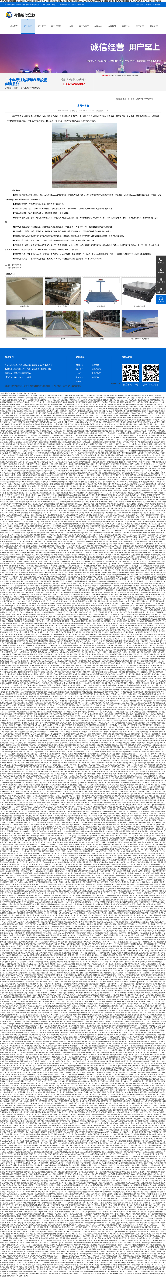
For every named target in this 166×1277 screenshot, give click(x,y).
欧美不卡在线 (34, 794)
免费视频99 (38, 1128)
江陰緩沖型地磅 (139, 306)
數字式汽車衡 (16, 265)
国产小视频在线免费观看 (146, 858)
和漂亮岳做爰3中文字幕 (143, 420)
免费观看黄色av (133, 433)
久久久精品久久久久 (10, 878)
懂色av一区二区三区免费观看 (139, 898)
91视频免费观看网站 (134, 650)
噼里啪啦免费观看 (31, 597)
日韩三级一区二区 (125, 424)
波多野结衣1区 (35, 1203)
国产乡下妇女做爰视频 (60, 519)
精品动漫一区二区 (6, 608)
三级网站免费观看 (65, 794)
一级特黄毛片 (112, 559)
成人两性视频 (63, 466)
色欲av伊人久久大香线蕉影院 (127, 484)
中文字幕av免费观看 (127, 995)
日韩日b (154, 928)
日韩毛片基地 (12, 488)
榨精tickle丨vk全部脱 (20, 451)
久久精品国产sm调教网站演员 (109, 526)
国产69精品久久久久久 (33, 639)
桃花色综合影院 (29, 771)
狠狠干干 (158, 473)
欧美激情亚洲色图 (157, 451)
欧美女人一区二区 (46, 791)
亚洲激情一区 (50, 625)
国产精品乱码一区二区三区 (86, 679)
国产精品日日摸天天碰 (29, 499)
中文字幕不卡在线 (125, 462)
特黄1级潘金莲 (21, 1013)
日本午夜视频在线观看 (15, 409)
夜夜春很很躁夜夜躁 (39, 446)
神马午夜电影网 (63, 398)
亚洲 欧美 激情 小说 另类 (69, 491)
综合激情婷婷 (33, 510)
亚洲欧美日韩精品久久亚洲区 (60, 453)
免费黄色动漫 (73, 855)
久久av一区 (47, 564)
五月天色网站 (147, 1132)
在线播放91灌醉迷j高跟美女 (9, 683)
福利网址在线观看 (54, 1185)
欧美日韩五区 (45, 904)
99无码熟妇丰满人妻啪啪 (81, 986)
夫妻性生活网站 (60, 944)
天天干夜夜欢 (39, 964)
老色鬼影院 (98, 1041)
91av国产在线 (78, 864)
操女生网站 (37, 1037)
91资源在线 (152, 504)
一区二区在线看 (53, 588)
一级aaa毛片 (117, 586)
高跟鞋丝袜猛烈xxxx (132, 776)
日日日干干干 (75, 714)
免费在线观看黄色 (28, 614)
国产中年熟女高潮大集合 (117, 729)
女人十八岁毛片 (155, 1232)
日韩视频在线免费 (111, 1225)
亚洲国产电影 (35, 906)
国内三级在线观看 (10, 842)
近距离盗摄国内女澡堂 (65, 1068)
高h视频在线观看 (130, 506)
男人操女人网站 (127, 1207)
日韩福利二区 (102, 444)
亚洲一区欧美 (137, 904)
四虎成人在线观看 (84, 462)
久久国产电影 (119, 455)
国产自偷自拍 (29, 641)
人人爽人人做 (56, 701)
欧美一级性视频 (83, 882)
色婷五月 (162, 411)
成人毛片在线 (33, 920)
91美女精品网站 (138, 696)
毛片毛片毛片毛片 (86, 714)
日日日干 (76, 928)
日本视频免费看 (33, 464)
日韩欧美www (116, 572)
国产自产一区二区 (119, 639)
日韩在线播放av (5, 1059)
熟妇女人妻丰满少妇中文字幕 (130, 628)
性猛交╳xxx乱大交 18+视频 (135, 957)
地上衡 (24, 339)
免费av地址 (74, 621)
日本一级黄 (42, 1218)
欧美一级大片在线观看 (142, 583)
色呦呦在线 (61, 488)
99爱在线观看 (90, 424)
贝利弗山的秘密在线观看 (121, 661)
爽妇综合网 (22, 400)
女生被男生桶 (133, 833)
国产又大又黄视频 (127, 955)
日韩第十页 (148, 920)
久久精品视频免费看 (52, 449)
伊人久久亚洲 (110, 765)
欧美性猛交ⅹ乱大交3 (54, 568)
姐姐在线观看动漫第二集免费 (133, 692)
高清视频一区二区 (92, 409)
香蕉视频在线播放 (89, 559)
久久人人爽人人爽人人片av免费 (20, 840)
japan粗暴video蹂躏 (135, 477)
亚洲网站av (46, 694)
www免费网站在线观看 (26, 1194)
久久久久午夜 (12, 721)
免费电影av (158, 1032)
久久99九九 (117, 1116)
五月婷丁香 (123, 933)
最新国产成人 (92, 564)
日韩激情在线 (32, 745)
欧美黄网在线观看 (147, 661)
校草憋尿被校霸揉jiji (92, 955)
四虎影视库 (40, 475)
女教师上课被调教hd (126, 966)
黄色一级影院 (84, 756)
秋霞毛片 (55, 794)
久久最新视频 (71, 488)
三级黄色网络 (9, 541)
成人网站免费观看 (97, 513)
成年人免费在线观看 (131, 948)
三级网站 (19, 807)
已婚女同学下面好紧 (73, 652)
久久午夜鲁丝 (70, 552)
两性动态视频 (33, 442)
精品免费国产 (83, 871)
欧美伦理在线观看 (30, 577)
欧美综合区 (61, 1028)
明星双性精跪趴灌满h (10, 594)
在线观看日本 (160, 482)
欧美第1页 (24, 533)
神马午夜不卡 (83, 656)
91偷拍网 (129, 1119)
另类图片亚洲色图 (89, 774)
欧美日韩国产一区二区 (84, 933)
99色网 (100, 816)
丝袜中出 (143, 878)
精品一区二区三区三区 (36, 449)
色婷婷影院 (58, 948)
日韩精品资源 (9, 889)
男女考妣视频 (146, 462)
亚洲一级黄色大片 (46, 889)
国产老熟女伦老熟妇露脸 (66, 1212)
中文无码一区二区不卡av (147, 833)
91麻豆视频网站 (35, 1112)
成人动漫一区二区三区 (136, 1125)
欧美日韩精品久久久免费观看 (70, 703)
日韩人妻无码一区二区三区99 (26, 787)
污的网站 (67, 435)
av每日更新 (72, 1125)
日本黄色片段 (10, 1163)
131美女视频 (28, 654)
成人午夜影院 (64, 1183)
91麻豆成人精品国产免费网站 (106, 1086)
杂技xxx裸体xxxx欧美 (11, 442)
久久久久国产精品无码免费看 (151, 1101)
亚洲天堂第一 (39, 864)
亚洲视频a (14, 1035)
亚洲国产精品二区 (57, 694)
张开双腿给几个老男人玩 (40, 610)
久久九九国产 (95, 497)
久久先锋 (15, 747)
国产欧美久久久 (15, 796)
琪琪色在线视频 (62, 707)
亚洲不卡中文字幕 (45, 667)
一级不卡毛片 (131, 614)
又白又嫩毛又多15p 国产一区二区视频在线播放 (133, 1079)
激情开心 (37, 519)
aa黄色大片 (148, 572)
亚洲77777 (154, 893)
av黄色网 (58, 840)
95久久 (2, 453)
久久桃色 (64, 1019)
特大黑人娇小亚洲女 (49, 893)
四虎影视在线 (111, 575)
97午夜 (149, 670)
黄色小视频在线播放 (77, 422)
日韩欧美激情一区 (155, 1194)
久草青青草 (81, 740)
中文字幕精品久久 (69, 884)
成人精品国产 (26, 988)
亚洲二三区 (46, 661)
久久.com (51, 1004)
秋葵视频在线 (115, 632)
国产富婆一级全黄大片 (8, 398)
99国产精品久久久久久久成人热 (103, 524)
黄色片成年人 (115, 1121)
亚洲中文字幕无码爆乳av (52, 1227)
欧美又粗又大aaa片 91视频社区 (109, 479)
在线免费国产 (56, 771)
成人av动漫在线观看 (46, 597)
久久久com (69, 685)
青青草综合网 (117, 732)
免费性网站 (23, 1026)
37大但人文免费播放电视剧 (28, 650)
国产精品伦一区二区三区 (137, 701)
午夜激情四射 (161, 942)
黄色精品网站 (93, 634)
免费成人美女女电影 (57, 1163)
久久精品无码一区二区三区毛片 (128, 878)
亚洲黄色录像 (129, 648)
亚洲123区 (111, 539)
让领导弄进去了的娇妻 (74, 968)
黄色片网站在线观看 (77, 1218)
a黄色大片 (137, 829)
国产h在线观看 (38, 420)
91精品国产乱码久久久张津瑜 (91, 796)
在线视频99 (126, 789)
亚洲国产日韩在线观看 (30, 1181)
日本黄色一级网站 (107, 402)
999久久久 (45, 783)
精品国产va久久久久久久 (79, 917)
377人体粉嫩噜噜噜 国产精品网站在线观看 (89, 898)
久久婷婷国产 (113, 676)
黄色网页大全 (118, 1081)
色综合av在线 (149, 473)
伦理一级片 (128, 457)
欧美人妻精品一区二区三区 (88, 612)
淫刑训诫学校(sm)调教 (51, 630)
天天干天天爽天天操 (136, 1068)
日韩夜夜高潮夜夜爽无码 (139, 466)
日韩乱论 (136, 765)
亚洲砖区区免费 (88, 457)
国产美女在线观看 (159, 1046)
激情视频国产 (138, 1207)
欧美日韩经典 (18, 703)
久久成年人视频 (124, 495)
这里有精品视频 (124, 977)
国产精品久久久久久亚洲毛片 (20, 446)
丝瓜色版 (140, 999)
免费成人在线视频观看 (119, 860)
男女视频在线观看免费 (74, 533)
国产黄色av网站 (117, 844)
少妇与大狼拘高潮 (119, 398)
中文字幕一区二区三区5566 (54, 524)
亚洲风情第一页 (44, 920)
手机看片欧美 (44, 559)
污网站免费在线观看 (99, 462)
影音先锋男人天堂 (32, 559)
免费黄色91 (114, 1041)
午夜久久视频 (46, 519)
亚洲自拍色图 (11, 787)
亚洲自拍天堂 (80, 889)
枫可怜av (72, 665)
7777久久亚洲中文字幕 (30, 522)
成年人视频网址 (68, 813)
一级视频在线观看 (33, 993)
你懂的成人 (31, 1092)
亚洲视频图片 (82, 411)
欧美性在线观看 (143, 402)
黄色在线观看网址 (62, 1050)
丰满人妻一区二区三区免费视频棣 (28, 535)
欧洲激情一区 (158, 488)
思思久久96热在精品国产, (97, 718)
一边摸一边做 (70, 902)
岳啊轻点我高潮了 (105, 1021)
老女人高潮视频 (44, 634)
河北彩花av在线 (148, 1004)
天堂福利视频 (33, 1123)
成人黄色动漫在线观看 (56, 681)
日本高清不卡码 (81, 807)
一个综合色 (13, 836)
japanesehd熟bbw (156, 526)
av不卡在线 (23, 413)
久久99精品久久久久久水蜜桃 (11, 435)
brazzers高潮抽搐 (129, 451)
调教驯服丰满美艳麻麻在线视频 (37, 431)
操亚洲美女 (11, 617)
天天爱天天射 (54, 785)
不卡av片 (82, 566)
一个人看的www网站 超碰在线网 (56, 411)
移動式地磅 (101, 306)
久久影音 (113, 878)
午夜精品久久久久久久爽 (156, 721)
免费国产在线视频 (124, 559)
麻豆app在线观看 (52, 966)
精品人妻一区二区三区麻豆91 (151, 1083)
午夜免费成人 (97, 422)
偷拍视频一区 (94, 917)
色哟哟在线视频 (97, 802)
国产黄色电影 (57, 415)
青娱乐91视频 (30, 1240)
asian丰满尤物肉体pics (55, 951)
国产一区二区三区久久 (154, 1130)
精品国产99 (147, 422)
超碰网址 (52, 504)
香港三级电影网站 (98, 506)
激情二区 (148, 692)
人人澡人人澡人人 (116, 564)
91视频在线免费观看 (44, 886)
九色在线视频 (60, 446)
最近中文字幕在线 (33, 915)
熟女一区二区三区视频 (11, 1037)
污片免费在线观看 (106, 913)
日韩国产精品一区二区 (51, 787)
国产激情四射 (79, 993)
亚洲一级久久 (66, 634)
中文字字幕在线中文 (138, 606)
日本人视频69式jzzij (7, 798)
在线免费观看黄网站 (51, 895)
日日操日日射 (136, 510)
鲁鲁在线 (117, 955)
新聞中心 (126, 26)
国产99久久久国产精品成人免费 (11, 619)
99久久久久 (88, 942)
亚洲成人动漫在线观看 (70, 661)
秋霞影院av (16, 1101)
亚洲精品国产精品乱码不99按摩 (106, 517)
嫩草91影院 (36, 486)
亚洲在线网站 (26, 1214)
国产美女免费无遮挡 (156, 672)
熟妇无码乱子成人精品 (132, 1183)
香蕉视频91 (132, 971)
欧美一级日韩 (65, 422)
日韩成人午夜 (62, 1010)
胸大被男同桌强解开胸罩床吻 (30, 683)
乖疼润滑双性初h (118, 1094)
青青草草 (136, 849)
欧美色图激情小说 (66, 449)
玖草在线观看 (108, 935)
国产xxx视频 (103, 535)
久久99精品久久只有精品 (84, 776)
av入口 (75, 539)
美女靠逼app (96, 1205)
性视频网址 (31, 721)
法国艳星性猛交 (52, 913)
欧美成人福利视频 (147, 847)
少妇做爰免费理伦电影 (109, 891)
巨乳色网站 (4, 522)
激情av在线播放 (102, 774)
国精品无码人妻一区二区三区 (34, 411)
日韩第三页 (108, 962)
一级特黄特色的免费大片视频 (74, 844)
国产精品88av (93, 723)
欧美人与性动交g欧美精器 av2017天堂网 (24, 513)
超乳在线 (49, 1013)
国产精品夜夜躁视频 (108, 909)
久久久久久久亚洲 (127, 526)
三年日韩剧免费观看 (85, 891)
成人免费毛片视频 (106, 712)
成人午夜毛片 (30, 871)
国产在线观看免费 (119, 411)
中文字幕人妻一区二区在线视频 (87, 758)
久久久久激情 (37, 437)
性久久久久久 (72, 468)
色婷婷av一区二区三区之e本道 (65, 1147)
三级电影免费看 (65, 787)
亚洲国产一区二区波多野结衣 (68, 515)
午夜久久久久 (116, 1181)
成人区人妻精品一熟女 (116, 880)
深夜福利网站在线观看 (105, 460)
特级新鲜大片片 (79, 685)
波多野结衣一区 (68, 667)
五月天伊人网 (36, 893)
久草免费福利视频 (139, 1061)
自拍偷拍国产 (139, 625)
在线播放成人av (80, 1001)
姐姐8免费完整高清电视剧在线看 (149, 740)
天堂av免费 (21, 1074)
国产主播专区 (98, 411)
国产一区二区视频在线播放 (77, 723)
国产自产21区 (128, 732)
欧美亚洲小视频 (5, 738)
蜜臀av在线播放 (140, 528)
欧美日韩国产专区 (84, 964)
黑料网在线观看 (39, 692)
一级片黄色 (40, 632)
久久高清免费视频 (82, 1092)
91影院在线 (83, 1086)
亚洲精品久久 (50, 769)
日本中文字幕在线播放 (37, 736)
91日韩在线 (52, 566)
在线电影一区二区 (16, 1086)
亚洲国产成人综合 (117, 577)
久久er (35, 1030)
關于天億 (140, 26)
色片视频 (57, 672)
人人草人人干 (35, 809)
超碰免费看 (148, 1017)
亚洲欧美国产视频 (114, 789)
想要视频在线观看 (91, 1097)
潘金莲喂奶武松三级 (146, 590)
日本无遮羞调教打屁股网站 (136, 838)
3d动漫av (49, 471)
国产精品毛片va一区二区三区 (58, 665)
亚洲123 (151, 623)
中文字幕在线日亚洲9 (32, 656)
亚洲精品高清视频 (85, 911)
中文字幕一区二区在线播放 (154, 734)
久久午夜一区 (123, 659)
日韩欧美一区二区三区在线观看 (67, 612)
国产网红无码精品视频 (72, 811)
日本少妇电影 (158, 570)
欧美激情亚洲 (139, 818)
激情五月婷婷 (83, 510)
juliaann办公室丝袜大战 (76, 687)
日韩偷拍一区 (160, 1006)
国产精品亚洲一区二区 (142, 718)
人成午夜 (32, 825)
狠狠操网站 (150, 906)
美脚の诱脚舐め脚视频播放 (133, 1043)
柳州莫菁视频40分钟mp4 (69, 738)
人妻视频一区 (142, 453)
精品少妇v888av (50, 477)
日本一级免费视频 (116, 723)
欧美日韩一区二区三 (146, 424)
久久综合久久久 (104, 723)
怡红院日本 (66, 701)
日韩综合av (151, 977)
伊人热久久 (4, 570)
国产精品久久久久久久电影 (98, 769)
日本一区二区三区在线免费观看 (134, 705)
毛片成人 (118, 1150)
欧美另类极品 (109, 451)
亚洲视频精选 (63, 909)
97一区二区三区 (117, 568)
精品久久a (84, 597)
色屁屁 (90, 411)
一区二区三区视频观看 (156, 601)
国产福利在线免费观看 (42, 641)
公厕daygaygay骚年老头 (138, 997)
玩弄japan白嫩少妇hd (47, 617)
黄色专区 (40, 1094)
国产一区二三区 (8, 524)
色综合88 (126, 687)
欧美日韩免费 (55, 479)
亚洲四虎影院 (18, 608)
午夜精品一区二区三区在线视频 (65, 858)
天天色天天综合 (96, 466)
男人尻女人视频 (23, 763)
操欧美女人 (73, 411)
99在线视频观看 (155, 895)
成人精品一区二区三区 (149, 524)
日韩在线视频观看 (9, 466)
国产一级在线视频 (118, 1159)
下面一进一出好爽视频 (85, 798)
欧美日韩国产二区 (143, 506)
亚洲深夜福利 (29, 975)
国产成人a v (116, 756)
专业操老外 (132, 435)
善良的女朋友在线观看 (99, 1108)
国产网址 (128, 873)
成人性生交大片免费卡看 (66, 809)
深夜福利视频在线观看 (15, 805)
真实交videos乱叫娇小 (156, 541)
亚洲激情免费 (117, 625)
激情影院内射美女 (50, 420)
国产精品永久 (71, 493)
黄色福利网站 (82, 484)
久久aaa (13, 535)
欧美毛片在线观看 (144, 522)
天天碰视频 (157, 988)
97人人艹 (150, 997)
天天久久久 (132, 999)
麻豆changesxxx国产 (102, 1132)
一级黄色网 (20, 617)
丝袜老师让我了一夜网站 (88, 944)
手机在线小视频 (129, 597)
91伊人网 (123, 1209)
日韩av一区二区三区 (126, 1006)
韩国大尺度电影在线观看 (50, 413)
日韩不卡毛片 (129, 1021)
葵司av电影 (128, 533)
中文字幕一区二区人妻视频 (139, 1105)
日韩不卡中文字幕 (25, 780)
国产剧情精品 (17, 1139)
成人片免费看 (53, 805)
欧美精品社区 (90, 827)
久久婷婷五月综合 (117, 1236)
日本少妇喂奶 (12, 449)
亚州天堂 (71, 1108)
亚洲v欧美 (23, 442)
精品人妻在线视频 (114, 535)
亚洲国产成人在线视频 (51, 637)
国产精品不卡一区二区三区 (148, 913)
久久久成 (131, 1077)
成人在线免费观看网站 (152, 946)
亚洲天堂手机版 (14, 570)
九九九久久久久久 (98, 875)
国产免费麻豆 (33, 546)
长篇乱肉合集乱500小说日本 (58, 1196)
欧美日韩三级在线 (46, 440)
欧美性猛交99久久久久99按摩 (144, 955)
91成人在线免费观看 (121, 1141)
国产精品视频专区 (105, 537)
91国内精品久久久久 (133, 1070)
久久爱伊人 (109, 696)
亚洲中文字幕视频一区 (107, 603)
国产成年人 (138, 648)
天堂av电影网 (105, 997)
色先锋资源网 (148, 477)
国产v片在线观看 (145, 674)
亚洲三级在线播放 (66, 982)
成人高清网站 (41, 935)
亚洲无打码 (140, 608)
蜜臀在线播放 (104, 1097)
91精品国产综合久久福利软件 (126, 588)
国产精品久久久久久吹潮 (142, 915)
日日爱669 (154, 683)
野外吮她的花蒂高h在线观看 (47, 1121)
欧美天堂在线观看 (27, 628)
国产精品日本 (97, 1052)
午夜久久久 (116, 555)
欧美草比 (4, 873)
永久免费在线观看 (75, 526)
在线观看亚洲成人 (125, 831)
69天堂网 (32, 758)
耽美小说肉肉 (32, 829)
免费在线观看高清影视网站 (53, 1055)
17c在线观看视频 (116, 979)
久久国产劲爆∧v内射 (99, 964)
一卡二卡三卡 (45, 464)
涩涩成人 (62, 572)
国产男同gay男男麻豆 (137, 475)
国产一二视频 (103, 734)
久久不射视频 (90, 893)
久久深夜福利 (68, 429)
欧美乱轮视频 (96, 561)
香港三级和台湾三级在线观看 (65, 1176)
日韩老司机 (91, 971)
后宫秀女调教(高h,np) (144, 745)
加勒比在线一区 (65, 988)
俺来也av (101, 577)
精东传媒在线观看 (110, 811)
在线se (38, 871)
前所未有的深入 (130, 544)
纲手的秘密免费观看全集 (20, 909)
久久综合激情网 (16, 475)
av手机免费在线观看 (157, 617)
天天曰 (33, 776)
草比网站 (124, 435)
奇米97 (40, 687)
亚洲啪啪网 (156, 692)
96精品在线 (43, 798)
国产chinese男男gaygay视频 (123, 738)
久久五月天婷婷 (33, 723)
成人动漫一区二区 (99, 727)
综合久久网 (155, 948)
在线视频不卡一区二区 (115, 705)
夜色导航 (36, 1061)
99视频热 (77, 1021)
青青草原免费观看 (104, 791)
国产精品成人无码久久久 (18, 482)
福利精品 (155, 937)
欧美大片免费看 (20, 915)
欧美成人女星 (135, 495)
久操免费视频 (54, 778)
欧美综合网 (135, 575)
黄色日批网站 (97, 844)
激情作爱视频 (78, 610)
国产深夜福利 (45, 968)
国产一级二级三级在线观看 (46, 752)
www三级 (143, 776)
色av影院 (128, 962)
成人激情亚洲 (157, 422)
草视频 (155, 973)
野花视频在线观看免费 (34, 550)
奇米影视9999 (128, 847)
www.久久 (38, 1167)
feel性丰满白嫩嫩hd (154, 1236)
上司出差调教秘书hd (95, 557)
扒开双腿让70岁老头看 (30, 1134)
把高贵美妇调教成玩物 (23, 1176)
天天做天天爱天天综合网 (78, 1050)
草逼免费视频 (121, 422)
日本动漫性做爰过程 (76, 519)
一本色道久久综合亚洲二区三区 (33, 468)
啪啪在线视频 (58, 440)
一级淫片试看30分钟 (76, 637)
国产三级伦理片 (114, 769)
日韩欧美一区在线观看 (83, 442)
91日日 (50, 690)
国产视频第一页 (115, 1097)
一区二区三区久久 (140, 703)
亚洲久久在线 (120, 765)
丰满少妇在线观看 (107, 955)
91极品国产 (123, 862)
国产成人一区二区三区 (134, 710)
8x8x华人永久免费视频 (154, 705)
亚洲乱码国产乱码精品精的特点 (84, 606)
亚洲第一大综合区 (13, 495)
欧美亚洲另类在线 (141, 601)
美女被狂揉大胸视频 (105, 807)
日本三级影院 (120, 603)
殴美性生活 (68, 475)
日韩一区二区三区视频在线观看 (152, 1141)
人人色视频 (108, 643)
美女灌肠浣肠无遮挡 (55, 570)
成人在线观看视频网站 (116, 544)
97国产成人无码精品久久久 (40, 831)
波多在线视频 (62, 506)
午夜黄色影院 (122, 891)
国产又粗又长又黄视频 (62, 621)
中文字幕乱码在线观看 (103, 1017)
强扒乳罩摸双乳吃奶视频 (103, 707)
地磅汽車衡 (139, 99)
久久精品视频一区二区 (64, 608)
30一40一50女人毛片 (48, 1050)
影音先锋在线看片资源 (88, 878)
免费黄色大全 (5, 661)
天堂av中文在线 (119, 1103)
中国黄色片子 (102, 783)
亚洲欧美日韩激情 (20, 723)
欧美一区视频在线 (157, 811)
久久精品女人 (110, 1232)
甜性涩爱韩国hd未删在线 (104, 579)
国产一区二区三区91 (102, 1083)
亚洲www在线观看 (159, 1176)
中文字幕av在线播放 (148, 1090)
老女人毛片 (63, 687)
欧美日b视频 (83, 855)
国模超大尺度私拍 (27, 964)
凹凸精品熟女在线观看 (131, 643)
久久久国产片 (102, 544)
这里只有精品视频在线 (71, 1161)
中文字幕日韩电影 (42, 758)
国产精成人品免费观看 (58, 497)
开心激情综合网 (96, 1229)
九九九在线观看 (73, 495)
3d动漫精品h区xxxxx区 (156, 1092)
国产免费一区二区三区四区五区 (142, 725)
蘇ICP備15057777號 (22, 377)
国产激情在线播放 (10, 672)
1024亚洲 (44, 1212)
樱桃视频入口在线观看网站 (102, 621)
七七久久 (34, 530)
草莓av (87, 747)
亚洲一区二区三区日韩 (57, 431)
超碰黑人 (16, 484)
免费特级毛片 (101, 698)
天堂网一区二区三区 (70, 1205)
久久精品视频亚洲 (96, 608)
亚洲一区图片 (48, 548)
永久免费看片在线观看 (47, 546)
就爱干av (69, 424)
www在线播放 (87, 575)
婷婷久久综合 (63, 1026)
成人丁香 (140, 734)
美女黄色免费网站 (156, 933)
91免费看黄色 (32, 1013)
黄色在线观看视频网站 (42, 749)
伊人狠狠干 (32, 422)
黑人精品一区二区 (43, 776)
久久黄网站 (41, 937)
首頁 (124, 99)
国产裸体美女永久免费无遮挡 (149, 1059)
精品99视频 (124, 415)
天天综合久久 (51, 844)
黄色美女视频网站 (19, 995)
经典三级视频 (145, 1183)
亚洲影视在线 (63, 1234)
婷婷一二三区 (88, 533)
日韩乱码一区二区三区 (130, 535)
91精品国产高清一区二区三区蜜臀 (76, 681)
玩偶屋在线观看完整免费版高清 (113, 796)
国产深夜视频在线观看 (57, 906)
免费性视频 (90, 590)
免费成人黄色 (5, 977)
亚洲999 (155, 884)
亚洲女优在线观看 (56, 484)
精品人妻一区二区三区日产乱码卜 (29, 497)
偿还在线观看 (139, 479)
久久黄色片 (137, 732)
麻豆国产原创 (96, 592)
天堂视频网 (4, 836)
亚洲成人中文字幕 (141, 623)
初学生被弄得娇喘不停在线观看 (113, 752)
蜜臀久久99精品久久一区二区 (87, 760)
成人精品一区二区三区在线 (15, 612)
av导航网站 (75, 1101)
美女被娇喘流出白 (110, 619)
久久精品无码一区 (105, 758)
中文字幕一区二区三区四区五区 (126, 530)
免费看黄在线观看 (112, 449)
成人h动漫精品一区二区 (106, 687)
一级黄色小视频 (119, 712)
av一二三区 (145, 690)
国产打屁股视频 (76, 435)
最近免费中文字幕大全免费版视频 (26, 1145)
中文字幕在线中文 (59, 690)
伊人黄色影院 (103, 880)
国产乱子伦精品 (23, 1170)
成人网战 (72, 758)
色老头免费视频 (136, 1128)
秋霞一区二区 (17, 853)
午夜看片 (28, 418)
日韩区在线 (54, 687)
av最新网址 (159, 1152)
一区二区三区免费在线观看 (75, 431)
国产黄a (54, 488)
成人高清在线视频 (121, 446)
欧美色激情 (121, 710)
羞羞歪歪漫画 (91, 420)
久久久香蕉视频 (20, 1092)
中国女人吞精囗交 (54, 953)
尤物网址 (68, 524)
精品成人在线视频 (39, 710)
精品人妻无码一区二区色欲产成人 (58, 517)
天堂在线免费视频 (87, 517)
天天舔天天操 (55, 464)
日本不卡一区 (104, 493)
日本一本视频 (157, 1112)
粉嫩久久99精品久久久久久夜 (123, 557)
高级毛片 (101, 738)
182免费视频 (139, 667)
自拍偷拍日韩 (157, 1234)
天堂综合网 (96, 1198)
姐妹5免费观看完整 (89, 1024)
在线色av (114, 1114)
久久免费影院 (55, 634)
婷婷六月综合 (48, 1154)
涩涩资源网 (30, 944)
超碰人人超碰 (99, 1203)
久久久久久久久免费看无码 (122, 499)
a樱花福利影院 (155, 630)
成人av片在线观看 (28, 948)
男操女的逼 (22, 1198)
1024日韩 (135, 1225)
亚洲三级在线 (80, 409)
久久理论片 (124, 756)
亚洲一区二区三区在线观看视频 (14, 493)
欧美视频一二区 (147, 1205)
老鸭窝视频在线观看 (90, 825)
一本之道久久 (111, 437)
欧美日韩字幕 (15, 886)
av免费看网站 (31, 1074)
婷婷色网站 (78, 984)
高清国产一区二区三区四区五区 (83, 1232)
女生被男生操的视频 (77, 508)
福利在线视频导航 (28, 475)
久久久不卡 (126, 497)
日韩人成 (161, 1037)
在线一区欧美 (69, 774)
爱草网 (30, 880)
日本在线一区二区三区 (79, 634)
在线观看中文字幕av (101, 780)
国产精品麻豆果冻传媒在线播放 (123, 1017)
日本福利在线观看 (93, 800)
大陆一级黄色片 (31, 652)
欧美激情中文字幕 (83, 853)
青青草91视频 (26, 623)
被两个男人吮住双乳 (89, 502)
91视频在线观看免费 (46, 522)
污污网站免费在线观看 (26, 942)
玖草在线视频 (159, 1074)
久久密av (135, 424)
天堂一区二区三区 (45, 513)
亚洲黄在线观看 (44, 453)
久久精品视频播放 (137, 716)
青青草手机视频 (11, 1165)
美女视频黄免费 (85, 915)
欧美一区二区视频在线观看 (148, 1116)
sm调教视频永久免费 (111, 415)
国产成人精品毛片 (10, 575)
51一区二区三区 (41, 721)
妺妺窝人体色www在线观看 (42, 685)
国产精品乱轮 (112, 798)
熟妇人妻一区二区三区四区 (34, 1108)
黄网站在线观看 (61, 402)
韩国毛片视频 (145, 495)
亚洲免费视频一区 (35, 767)
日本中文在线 (41, 672)
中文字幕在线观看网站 (96, 1099)
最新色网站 (41, 966)
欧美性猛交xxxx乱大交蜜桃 (9, 679)
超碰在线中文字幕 (138, 882)
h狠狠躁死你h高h (30, 608)
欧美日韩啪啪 (125, 464)
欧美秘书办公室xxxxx (78, 931)
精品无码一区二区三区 (134, 798)
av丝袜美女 (8, 1010)
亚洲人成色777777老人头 (56, 721)
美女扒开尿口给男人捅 (96, 453)
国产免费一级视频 (122, 743)
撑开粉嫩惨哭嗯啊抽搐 (120, 1026)
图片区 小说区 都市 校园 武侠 (106, 413)
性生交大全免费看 (132, 610)
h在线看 (162, 979)
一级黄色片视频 (91, 685)
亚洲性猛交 (151, 924)
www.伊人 (84, 1059)
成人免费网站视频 (56, 610)
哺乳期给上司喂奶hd (56, 444)
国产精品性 (68, 1174)
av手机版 (115, 471)
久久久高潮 (22, 652)
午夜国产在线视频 (54, 1116)
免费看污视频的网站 (133, 672)
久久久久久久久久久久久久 (117, 971)
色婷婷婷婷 (108, 886)
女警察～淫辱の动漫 (55, 457)
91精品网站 (28, 756)
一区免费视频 (137, 533)
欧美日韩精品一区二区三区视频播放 (34, 796)
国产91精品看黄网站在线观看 (93, 583)
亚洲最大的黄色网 (139, 855)
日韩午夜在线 (40, 552)
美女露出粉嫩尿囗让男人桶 (101, 915)
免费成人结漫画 (133, 933)
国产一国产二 (93, 535)
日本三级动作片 (105, 694)
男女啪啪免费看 (99, 805)
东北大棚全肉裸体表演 (25, 473)
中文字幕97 (61, 544)
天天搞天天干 (155, 1079)
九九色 (40, 787)
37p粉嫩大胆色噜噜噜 (87, 495)
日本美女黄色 (156, 495)
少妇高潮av (145, 672)
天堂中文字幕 (27, 420)
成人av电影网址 (82, 468)
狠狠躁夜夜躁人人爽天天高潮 (88, 1070)
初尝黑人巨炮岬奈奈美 (132, 1194)
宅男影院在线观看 (56, 429)
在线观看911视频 (12, 517)
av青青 (128, 1088)
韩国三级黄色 (60, 546)
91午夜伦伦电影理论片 (122, 922)
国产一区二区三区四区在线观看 (32, 433)
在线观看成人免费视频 (69, 1143)
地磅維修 (158, 5)
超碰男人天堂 (121, 679)
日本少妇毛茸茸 (103, 1050)
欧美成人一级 (21, 829)
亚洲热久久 (103, 539)
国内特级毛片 (33, 813)
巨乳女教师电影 (32, 466)
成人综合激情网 (5, 406)
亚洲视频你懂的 (57, 898)
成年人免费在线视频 (93, 594)
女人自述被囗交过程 (86, 1013)
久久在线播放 (138, 634)
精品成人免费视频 (123, 575)
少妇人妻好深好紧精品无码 (21, 406)
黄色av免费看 (103, 685)
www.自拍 (131, 763)
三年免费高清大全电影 (68, 1181)
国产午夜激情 (130, 486)
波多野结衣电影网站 (74, 497)
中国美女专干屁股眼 (83, 836)
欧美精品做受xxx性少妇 (30, 440)
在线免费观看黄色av (141, 714)
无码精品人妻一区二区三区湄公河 (127, 515)
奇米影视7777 (10, 1172)
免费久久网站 (101, 1077)
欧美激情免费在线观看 (119, 1156)
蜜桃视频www (22, 880)
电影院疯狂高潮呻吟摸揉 (29, 581)
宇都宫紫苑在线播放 (43, 771)
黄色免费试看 (79, 1134)
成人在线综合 (78, 541)
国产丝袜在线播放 (106, 548)
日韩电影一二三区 (57, 760)
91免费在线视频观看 (149, 546)
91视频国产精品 (133, 1189)
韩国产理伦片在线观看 (72, 1165)
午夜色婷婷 (14, 685)
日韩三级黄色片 (148, 1094)
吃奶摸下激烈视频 (89, 982)
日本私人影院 (33, 648)
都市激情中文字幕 (115, 1216)
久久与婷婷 (139, 637)
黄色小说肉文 (57, 528)
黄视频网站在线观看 (37, 1136)
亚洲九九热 (149, 935)
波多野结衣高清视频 (72, 586)
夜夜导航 (62, 968)
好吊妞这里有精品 (120, 1035)
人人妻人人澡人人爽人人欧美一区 (50, 1015)
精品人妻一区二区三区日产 (52, 1205)
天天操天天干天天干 (22, 1136)
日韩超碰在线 (123, 833)
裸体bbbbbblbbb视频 (110, 942)
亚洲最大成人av (62, 577)
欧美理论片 (59, 1030)
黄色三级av (20, 568)
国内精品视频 (133, 860)
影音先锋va (98, 900)
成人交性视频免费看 (16, 771)
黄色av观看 (160, 796)
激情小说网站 (15, 661)
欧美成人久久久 (77, 524)
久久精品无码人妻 (125, 1061)
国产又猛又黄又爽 (55, 1021)
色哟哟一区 (108, 732)
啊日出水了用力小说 (126, 471)
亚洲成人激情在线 (51, 1026)
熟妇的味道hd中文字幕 (68, 935)
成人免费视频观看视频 (81, 608)
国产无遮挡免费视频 (16, 756)
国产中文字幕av (108, 1176)
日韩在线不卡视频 (148, 513)
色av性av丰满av (97, 625)
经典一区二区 (32, 1094)
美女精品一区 (30, 1143)
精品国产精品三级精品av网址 (89, 491)
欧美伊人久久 (80, 745)
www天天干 (76, 1227)
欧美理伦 (108, 1192)
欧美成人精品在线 (134, 493)
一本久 (52, 820)
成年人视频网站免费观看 (48, 723)
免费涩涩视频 (82, 838)
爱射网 (21, 656)
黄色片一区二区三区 (16, 802)
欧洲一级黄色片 (81, 1099)
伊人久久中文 (25, 506)
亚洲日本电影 (136, 1218)
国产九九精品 (36, 661)
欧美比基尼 (141, 1108)
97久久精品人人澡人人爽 (49, 1150)
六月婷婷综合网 (11, 462)
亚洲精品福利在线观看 (118, 420)
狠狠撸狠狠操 (22, 449)
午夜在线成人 (136, 889)
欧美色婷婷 (138, 1119)
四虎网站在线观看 (81, 833)
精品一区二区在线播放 (57, 973)
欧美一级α (18, 415)
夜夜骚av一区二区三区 (69, 1057)
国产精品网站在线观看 (49, 656)
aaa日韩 (158, 756)
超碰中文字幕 (127, 802)
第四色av (10, 572)
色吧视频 (47, 433)
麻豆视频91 (108, 625)
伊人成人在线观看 (91, 1183)
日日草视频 (19, 951)
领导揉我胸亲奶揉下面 (31, 707)
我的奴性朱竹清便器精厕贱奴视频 (146, 944)
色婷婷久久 (23, 1006)
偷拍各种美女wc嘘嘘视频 (27, 457)
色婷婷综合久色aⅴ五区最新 (37, 811)
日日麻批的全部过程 (156, 1192)
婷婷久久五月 (46, 1037)
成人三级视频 (15, 426)
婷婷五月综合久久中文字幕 (112, 681)
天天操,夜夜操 (151, 435)
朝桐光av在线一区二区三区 (18, 957)
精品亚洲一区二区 (90, 1123)
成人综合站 (23, 546)
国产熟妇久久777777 (7, 1094)
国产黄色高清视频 (25, 424)
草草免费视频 (105, 1214)
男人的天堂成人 (125, 794)
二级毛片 (25, 1156)
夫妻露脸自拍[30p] (33, 508)
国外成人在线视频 (40, 718)
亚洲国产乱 (97, 809)
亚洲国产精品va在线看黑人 (125, 637)
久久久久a (82, 475)
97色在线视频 (102, 502)
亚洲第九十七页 (122, 400)
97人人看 (76, 734)
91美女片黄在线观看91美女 (125, 884)
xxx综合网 (81, 1216)
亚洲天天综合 (116, 473)
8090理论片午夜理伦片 (133, 752)
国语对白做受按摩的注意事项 (67, 656)
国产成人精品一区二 (100, 477)
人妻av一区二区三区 (11, 780)
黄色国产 (81, 539)
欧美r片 (54, 486)
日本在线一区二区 (31, 568)
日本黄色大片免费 (10, 1170)
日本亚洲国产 (76, 822)
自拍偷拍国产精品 (23, 530)
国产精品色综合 (136, 497)
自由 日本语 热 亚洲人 (52, 561)
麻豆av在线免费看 (117, 431)
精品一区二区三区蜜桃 (44, 583)
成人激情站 (154, 707)
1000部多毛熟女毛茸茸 (121, 1024)
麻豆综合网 (67, 1209)
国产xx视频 (34, 455)
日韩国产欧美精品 (74, 1010)
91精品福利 (50, 692)
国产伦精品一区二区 (140, 721)
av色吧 (8, 486)
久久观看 (77, 451)
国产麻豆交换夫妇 (67, 771)
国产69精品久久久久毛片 (72, 712)
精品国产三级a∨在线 (140, 1192)
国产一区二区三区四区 (48, 1028)
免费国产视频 (9, 855)
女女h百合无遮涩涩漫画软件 (51, 754)
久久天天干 (39, 944)
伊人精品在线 (44, 973)
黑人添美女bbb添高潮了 (133, 519)
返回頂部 (79, 365)
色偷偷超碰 (78, 617)
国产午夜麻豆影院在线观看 (25, 583)
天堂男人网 (106, 426)
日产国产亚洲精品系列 (41, 917)
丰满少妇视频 (103, 1006)
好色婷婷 (42, 1134)
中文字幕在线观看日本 (97, 1059)
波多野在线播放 (8, 844)
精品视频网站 (136, 851)
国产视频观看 (107, 471)
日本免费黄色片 (92, 566)
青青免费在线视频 (43, 426)
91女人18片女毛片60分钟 (150, 851)
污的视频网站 (58, 791)
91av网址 (84, 732)
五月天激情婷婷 (67, 1021)
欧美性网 (71, 537)
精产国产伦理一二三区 (20, 736)
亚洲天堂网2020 (20, 1094)
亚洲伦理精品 (99, 1013)
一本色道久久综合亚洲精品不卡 (96, 889)
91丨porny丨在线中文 (150, 1097)
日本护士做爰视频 (152, 882)
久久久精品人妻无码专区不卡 (11, 468)
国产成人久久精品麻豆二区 (109, 1234)
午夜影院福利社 (49, 957)
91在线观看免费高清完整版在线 (133, 404)
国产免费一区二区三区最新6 (35, 1068)
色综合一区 (17, 1134)
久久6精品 (147, 1196)
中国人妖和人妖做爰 (20, 453)
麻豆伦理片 (20, 637)
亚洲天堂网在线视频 (70, 654)
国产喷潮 (158, 738)
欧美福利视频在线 (159, 603)
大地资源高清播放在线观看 (117, 1039)
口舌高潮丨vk (33, 1216)
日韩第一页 (108, 1145)
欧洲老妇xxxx (92, 966)
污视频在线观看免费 (127, 785)
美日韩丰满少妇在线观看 (118, 493)
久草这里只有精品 (14, 716)
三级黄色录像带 (17, 1017)
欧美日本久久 (116, 606)
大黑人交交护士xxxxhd (27, 940)
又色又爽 (136, 831)
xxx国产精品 (10, 822)
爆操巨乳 (56, 455)
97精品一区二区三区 (14, 1066)
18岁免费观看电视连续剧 (14, 1114)
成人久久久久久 (116, 617)
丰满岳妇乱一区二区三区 (82, 752)
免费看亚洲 (43, 665)
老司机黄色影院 (112, 462)
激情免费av (98, 1176)
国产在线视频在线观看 (127, 926)
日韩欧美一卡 (147, 809)
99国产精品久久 (45, 794)
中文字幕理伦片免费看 (142, 579)
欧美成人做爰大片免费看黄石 (137, 468)
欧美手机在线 (145, 975)
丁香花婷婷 (8, 902)
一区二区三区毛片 (40, 705)
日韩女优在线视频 (24, 1227)
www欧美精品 (110, 515)
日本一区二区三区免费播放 (30, 1028)
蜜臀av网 (82, 913)
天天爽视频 (111, 637)
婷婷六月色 (96, 946)
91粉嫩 (58, 559)
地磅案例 (112, 26)
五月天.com (111, 727)
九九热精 (144, 869)
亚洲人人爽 (4, 802)
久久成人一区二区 (90, 641)
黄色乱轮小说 (109, 1099)
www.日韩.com (87, 703)
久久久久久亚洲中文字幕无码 (47, 847)
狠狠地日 (80, 690)
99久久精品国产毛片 (131, 771)
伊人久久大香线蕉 (71, 566)
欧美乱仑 (75, 953)
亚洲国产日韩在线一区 (37, 1207)
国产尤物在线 (117, 510)
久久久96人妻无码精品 (65, 1048)
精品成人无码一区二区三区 (63, 698)
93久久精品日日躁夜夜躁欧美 (127, 619)
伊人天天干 (26, 716)
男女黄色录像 (138, 645)
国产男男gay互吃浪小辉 (125, 517)
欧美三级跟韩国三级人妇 (9, 1008)
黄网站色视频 (5, 849)
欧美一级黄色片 (28, 544)
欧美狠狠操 (81, 493)
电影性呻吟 (109, 506)
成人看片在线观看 (47, 871)
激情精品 (78, 1066)
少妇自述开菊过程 (78, 590)
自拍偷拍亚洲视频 (65, 632)
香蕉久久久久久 (97, 962)
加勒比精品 (128, 723)
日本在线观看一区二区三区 (131, 1198)
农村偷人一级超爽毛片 (95, 935)
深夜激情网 (123, 676)
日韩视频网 (99, 398)
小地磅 (148, 5)
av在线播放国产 (141, 400)
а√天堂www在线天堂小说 (66, 1001)
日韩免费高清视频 (119, 1101)
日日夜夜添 (69, 993)
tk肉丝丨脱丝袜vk (127, 818)
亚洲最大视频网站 (88, 1017)
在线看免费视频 (76, 1055)
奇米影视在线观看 (126, 1004)
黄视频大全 (85, 794)
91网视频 (150, 413)
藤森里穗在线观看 (101, 789)
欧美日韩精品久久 (64, 959)
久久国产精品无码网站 (102, 818)
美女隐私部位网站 (123, 413)
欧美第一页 (136, 462)
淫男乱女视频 (92, 1050)
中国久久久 (103, 409)
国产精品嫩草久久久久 (149, 491)
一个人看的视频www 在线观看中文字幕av (106, 488)
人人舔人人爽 (70, 1099)
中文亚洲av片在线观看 (102, 1004)
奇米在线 (155, 674)
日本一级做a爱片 (156, 398)
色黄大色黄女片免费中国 (95, 528)
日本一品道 (26, 1021)
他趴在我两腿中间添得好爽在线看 (12, 504)
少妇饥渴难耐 (12, 922)
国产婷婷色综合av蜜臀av (34, 564)
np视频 (141, 948)
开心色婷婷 (137, 546)
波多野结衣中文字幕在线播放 (55, 424)
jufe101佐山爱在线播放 (24, 590)
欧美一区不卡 (5, 535)
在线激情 (111, 406)
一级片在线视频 (143, 588)
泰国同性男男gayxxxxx (55, 789)
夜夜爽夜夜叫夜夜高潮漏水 (104, 590)
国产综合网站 (64, 437)
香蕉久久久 (156, 670)
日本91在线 (44, 670)
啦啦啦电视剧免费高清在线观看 (90, 661)
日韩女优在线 (52, 1088)
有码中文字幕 (82, 437)
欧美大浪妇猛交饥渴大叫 (75, 805)
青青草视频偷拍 (126, 409)
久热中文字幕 (5, 426)
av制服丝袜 (30, 592)
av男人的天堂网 (157, 986)
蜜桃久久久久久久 (151, 479)
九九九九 (59, 617)
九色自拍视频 (117, 404)
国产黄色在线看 (50, 964)
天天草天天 (135, 559)
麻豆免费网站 (27, 1041)
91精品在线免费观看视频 (78, 880)
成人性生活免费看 (74, 716)
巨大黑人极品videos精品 (133, 502)
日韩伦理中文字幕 (104, 1028)
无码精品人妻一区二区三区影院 (64, 1074)
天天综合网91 (39, 592)
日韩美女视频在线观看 (21, 586)
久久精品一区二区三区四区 (50, 1220)
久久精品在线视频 (156, 1240)
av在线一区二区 (85, 962)
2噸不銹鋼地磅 (24, 306)
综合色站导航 (69, 833)
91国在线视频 (5, 544)
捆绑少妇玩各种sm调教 (135, 871)
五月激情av (155, 979)
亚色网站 (52, 707)
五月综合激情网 (146, 652)
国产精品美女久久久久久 (86, 579)
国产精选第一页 (158, 822)
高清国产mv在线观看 (32, 429)
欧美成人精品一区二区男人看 (112, 948)
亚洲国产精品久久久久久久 (78, 535)
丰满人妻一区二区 (42, 1092)
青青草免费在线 (112, 862)
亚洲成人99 (65, 1017)
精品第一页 (118, 692)
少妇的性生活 (38, 1187)
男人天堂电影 (21, 984)
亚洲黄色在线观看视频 (115, 648)
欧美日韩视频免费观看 (147, 575)
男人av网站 (91, 1032)
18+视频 (147, 948)
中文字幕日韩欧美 (90, 645)
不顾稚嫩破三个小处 (84, 488)
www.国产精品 (28, 1223)
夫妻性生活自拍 (114, 1057)
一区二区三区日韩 (121, 594)
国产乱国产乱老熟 (81, 464)
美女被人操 (68, 791)
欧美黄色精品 (27, 681)
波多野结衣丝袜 (138, 612)
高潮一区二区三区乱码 (114, 703)
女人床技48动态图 (33, 400)
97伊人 (130, 964)
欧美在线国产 (134, 928)
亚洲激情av (160, 564)
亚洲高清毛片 (86, 400)
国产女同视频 (123, 986)
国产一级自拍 (123, 477)
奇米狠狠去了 (125, 725)
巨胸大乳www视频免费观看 (154, 780)
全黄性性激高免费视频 (29, 495)
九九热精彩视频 (96, 400)
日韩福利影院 (145, 862)
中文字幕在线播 (148, 1223)
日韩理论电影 (82, 433)
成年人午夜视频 (26, 1187)
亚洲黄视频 (132, 1108)
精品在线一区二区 (128, 979)
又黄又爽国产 (118, 643)
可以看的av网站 (67, 796)
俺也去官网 (7, 1041)
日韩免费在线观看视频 (50, 437)
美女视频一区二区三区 (142, 707)
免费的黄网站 (18, 471)
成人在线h (124, 566)
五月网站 (125, 1170)
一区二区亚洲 (116, 570)
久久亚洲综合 (119, 1063)
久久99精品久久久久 (35, 502)
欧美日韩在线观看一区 (12, 499)
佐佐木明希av (133, 791)
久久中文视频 (9, 951)
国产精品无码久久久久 (52, 491)
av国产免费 (157, 760)
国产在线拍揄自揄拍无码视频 (109, 634)
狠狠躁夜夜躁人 (99, 550)
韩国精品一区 (116, 1198)
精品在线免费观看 (141, 926)
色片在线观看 (75, 455)
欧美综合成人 (140, 785)
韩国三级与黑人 (16, 760)
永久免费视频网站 (53, 1019)
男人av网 (32, 451)
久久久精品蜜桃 (64, 913)
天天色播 (138, 679)
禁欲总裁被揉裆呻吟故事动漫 (111, 749)
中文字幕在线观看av (78, 420)
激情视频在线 (79, 572)
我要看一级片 (26, 486)
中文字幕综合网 (24, 517)
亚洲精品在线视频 (36, 491)
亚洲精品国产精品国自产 (40, 820)
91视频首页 (61, 486)
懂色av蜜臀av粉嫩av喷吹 (138, 853)
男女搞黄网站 (93, 771)
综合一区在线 (82, 1125)
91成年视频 (133, 727)
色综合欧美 (46, 683)
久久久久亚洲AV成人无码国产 (115, 614)
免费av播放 (94, 785)
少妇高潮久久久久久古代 (60, 499)
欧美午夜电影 (105, 601)
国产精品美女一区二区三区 (39, 712)
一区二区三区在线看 (53, 891)
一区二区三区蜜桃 (18, 789)
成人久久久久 (128, 1192)
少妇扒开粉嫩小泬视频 (93, 482)
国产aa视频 (83, 557)
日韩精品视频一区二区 (139, 413)
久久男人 (132, 400)
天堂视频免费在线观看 (57, 623)
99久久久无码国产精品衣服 (43, 409)
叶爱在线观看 (160, 827)
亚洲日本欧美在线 (130, 552)
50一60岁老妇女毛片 (123, 1132)
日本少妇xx (13, 743)
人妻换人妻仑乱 (31, 729)
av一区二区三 (90, 858)
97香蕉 (102, 1154)
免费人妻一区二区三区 (121, 928)
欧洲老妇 (130, 583)
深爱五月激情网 (41, 1079)
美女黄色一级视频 (154, 867)
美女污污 (99, 606)
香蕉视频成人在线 (122, 727)
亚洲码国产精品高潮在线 (104, 457)
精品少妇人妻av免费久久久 (146, 431)
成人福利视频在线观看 (18, 537)
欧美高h (75, 871)
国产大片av (127, 491)
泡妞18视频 (127, 617)
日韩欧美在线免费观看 (93, 572)
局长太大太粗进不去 (97, 1225)
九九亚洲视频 (10, 568)
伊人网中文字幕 (21, 1004)
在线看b (154, 508)
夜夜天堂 (64, 747)
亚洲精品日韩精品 (85, 1030)
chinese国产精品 (14, 858)
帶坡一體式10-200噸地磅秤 (139, 339)
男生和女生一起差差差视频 (46, 402)
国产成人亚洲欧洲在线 (95, 973)
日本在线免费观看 (129, 842)
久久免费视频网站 (121, 1203)
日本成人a (159, 513)
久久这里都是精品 (71, 1105)
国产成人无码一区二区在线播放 (86, 813)
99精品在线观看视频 (40, 1196)
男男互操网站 (96, 1112)
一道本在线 (120, 437)
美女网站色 (20, 725)
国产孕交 (69, 765)
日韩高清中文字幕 (54, 747)
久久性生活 (14, 413)
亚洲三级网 (67, 570)
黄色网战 (94, 1081)
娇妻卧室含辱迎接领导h (82, 592)
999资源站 (82, 924)
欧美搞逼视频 (67, 864)
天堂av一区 (126, 606)
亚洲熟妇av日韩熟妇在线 (96, 437)
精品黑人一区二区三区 (14, 614)
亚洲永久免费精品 (39, 663)
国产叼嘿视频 (152, 1041)
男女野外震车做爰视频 (101, 1218)
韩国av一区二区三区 (145, 1209)
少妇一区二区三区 (43, 608)
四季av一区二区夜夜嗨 (30, 435)
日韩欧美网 (138, 418)
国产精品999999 (60, 468)
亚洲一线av (72, 955)
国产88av (3, 690)
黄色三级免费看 (41, 588)
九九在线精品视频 (97, 614)
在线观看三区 (47, 493)
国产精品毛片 (10, 588)
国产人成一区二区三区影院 (25, 588)
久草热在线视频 (88, 906)
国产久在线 (64, 637)
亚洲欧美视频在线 (117, 997)
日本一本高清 (92, 816)
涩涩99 (108, 1072)
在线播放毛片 (10, 1013)
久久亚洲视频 (130, 1103)
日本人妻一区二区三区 (102, 1207)
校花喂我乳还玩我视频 (156, 767)
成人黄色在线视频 (6, 749)
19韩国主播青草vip (69, 484)
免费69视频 (88, 550)
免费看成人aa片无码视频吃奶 (114, 778)
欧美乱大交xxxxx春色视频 (15, 1081)
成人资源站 (154, 831)
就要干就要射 (117, 442)
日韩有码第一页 (18, 418)
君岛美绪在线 (137, 873)
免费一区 (60, 838)
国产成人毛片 (160, 681)
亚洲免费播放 (34, 1170)
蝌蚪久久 (53, 714)
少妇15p (107, 577)
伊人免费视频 (136, 455)
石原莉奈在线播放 (26, 692)
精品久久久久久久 (78, 1008)
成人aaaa (77, 1154)
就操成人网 (122, 650)
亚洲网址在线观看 (24, 575)
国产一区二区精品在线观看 (133, 508)
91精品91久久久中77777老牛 (142, 1013)
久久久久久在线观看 (29, 526)
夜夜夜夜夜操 (126, 1057)
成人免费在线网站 (84, 506)
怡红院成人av (141, 544)
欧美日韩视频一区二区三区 (83, 670)
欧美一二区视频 (9, 583)
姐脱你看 (72, 1183)
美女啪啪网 (46, 555)
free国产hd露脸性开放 (142, 557)
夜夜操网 (125, 895)
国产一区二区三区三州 (34, 493)
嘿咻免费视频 (20, 625)
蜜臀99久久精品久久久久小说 (53, 756)
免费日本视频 (39, 628)
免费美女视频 (42, 1105)
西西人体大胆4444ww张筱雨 (83, 869)
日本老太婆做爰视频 (70, 433)
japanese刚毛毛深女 (94, 471)
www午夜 (104, 628)
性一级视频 (17, 1024)
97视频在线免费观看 (35, 1205)
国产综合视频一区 (12, 946)
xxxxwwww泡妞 (6, 1139)
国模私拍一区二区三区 (79, 966)
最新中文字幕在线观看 (59, 510)
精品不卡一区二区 (6, 484)
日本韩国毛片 (21, 1150)
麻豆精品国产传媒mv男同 (96, 736)
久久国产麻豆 (19, 1152)
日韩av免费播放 (14, 433)
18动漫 (28, 1192)
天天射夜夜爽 (5, 663)
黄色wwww (44, 802)
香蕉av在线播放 (17, 411)
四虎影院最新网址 (116, 1050)
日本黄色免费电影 (67, 464)
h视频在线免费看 (64, 1150)
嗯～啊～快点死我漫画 (79, 453)
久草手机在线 (7, 561)
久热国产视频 (103, 1119)
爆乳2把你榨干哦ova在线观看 (96, 508)
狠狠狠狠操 (20, 931)
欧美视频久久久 (74, 577)
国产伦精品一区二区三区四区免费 (72, 778)
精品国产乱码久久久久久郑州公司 (97, 486)
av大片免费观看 (20, 665)
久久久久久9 (113, 424)
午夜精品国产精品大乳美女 (151, 752)
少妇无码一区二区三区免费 (19, 659)
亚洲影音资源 (79, 1223)
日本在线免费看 (143, 659)
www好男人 (144, 559)
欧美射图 (21, 1052)
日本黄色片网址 (78, 424)
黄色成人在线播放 (117, 519)
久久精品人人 (69, 767)
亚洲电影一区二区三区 (74, 1072)
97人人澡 (83, 734)
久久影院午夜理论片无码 (140, 617)
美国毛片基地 (56, 1043)
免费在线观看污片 (109, 422)
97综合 (17, 734)
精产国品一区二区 (77, 599)
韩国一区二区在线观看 (115, 508)
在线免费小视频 (99, 696)
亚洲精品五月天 (94, 749)
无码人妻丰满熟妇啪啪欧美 (72, 457)
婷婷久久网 (35, 959)
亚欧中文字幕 (159, 424)
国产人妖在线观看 (155, 1139)
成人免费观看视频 (9, 444)
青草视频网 (137, 457)
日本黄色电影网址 (119, 418)
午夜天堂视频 (79, 537)
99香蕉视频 (159, 648)
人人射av (92, 619)
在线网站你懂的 (21, 727)
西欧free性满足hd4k (123, 1185)
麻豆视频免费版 (86, 727)
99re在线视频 (122, 822)
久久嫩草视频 (118, 1068)
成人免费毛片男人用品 (34, 696)
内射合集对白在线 (57, 749)
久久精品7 (50, 672)
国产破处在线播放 (86, 692)
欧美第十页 (119, 451)
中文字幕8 (118, 1152)
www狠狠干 (140, 763)
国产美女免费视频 (131, 440)
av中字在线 (109, 738)
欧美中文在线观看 (99, 449)
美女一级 (152, 756)
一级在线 (34, 1086)
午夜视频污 (130, 599)
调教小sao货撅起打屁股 (95, 924)
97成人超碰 (119, 528)
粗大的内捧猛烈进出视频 (157, 466)
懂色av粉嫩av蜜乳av (116, 774)
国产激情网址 (54, 1145)
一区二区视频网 (157, 1203)
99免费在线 (69, 623)
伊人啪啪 (76, 796)
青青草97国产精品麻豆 (26, 705)
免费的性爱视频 (101, 504)
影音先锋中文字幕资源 (8, 674)
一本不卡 (12, 555)
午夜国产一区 (72, 460)
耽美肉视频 (118, 988)
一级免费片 (139, 1017)
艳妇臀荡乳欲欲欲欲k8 (98, 1061)
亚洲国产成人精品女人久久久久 (48, 422)
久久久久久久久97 (101, 424)
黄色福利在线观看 (31, 931)
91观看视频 (146, 893)
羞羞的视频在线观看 (94, 475)
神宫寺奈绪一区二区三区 (144, 1074)
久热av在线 (12, 900)
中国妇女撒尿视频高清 (59, 495)
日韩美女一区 (72, 690)
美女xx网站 (71, 829)
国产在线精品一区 (136, 464)
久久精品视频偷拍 (152, 886)
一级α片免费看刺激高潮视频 (149, 566)
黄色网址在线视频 (91, 431)
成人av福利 (140, 1187)
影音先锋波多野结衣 (82, 513)
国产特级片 (21, 398)
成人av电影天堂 (42, 679)
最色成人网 (147, 508)
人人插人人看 (158, 1174)
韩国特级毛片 (132, 402)
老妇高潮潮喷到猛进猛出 (157, 433)
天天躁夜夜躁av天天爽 (109, 710)
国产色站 (140, 780)
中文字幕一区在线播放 (90, 743)
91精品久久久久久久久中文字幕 (34, 891)
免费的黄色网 (78, 449)
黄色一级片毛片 (87, 716)
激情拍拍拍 (68, 440)
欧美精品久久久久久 (149, 455)
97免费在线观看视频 (95, 674)
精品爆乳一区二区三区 (15, 519)
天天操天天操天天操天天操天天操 (55, 990)
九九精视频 (129, 1201)
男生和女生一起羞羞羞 (21, 632)
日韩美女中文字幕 (107, 594)
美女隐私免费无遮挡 (56, 931)
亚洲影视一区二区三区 (70, 860)
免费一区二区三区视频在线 (123, 1134)
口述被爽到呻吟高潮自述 (35, 743)
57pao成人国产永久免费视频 (123, 829)
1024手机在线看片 (18, 1059)
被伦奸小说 (14, 424)
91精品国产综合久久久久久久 (72, 559)
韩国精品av (9, 404)
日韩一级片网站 (126, 721)
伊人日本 (117, 497)
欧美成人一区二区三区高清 (49, 674)
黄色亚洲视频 (95, 882)
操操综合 (143, 411)
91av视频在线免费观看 (64, 603)
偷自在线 (42, 471)
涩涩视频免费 (140, 1077)
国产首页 (63, 630)
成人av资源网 (146, 986)
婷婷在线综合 (108, 1165)
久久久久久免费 (55, 862)
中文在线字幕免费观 (29, 926)
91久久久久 (114, 763)
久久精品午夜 (93, 464)
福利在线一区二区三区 (79, 570)
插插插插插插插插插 (143, 451)
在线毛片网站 (92, 484)
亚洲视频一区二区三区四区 (79, 663)
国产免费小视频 (46, 415)
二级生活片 (106, 860)
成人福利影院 (10, 871)
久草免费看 (40, 477)
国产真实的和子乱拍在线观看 (45, 975)
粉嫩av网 (88, 422)
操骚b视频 (40, 875)
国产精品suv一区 (130, 431)
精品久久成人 (93, 1006)
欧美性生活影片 (95, 995)
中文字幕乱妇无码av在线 (31, 415)
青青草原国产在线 (135, 1223)
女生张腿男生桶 (115, 893)
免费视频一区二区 (19, 1154)
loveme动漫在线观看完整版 (15, 429)
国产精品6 (51, 798)
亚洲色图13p (75, 783)
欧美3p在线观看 (89, 519)
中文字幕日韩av (44, 1010)
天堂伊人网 (59, 614)
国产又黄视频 (135, 524)
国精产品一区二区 (107, 455)
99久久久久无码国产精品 (29, 484)
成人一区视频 (115, 721)
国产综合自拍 (92, 807)
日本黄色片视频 (19, 729)
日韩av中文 (70, 904)
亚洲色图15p (84, 455)
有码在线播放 (57, 984)
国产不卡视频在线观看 (43, 701)
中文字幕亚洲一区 (81, 767)
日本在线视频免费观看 (8, 637)
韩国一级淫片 (68, 617)
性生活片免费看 (75, 1017)
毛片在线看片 (153, 468)
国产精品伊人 (29, 519)
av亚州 (33, 988)
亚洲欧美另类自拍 (85, 515)
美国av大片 (138, 1114)
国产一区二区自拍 (154, 1214)
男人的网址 (53, 466)
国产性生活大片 (40, 541)
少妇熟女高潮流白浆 (24, 667)
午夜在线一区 (43, 579)
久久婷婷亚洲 (12, 1194)
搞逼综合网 (106, 721)
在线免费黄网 (10, 1150)
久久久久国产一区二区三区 (152, 645)
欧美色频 (16, 687)
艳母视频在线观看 (86, 601)
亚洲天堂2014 (45, 486)
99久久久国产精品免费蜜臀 (123, 612)
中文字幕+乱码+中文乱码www (106, 858)
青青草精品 (127, 510)
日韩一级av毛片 (148, 754)
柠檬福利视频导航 (85, 621)
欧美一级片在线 (148, 502)
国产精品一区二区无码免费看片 (45, 473)
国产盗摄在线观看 (65, 674)
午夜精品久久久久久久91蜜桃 (79, 1156)
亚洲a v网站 (129, 577)
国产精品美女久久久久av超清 (72, 922)
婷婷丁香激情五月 (78, 603)
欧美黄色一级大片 (43, 499)
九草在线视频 (76, 732)
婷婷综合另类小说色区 (143, 1021)
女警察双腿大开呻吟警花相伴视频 (123, 760)
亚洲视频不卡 (44, 1238)
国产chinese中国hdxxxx (110, 561)
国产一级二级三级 (49, 544)
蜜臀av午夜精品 (9, 727)
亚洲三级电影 (119, 973)
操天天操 (143, 813)
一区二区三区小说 (134, 942)
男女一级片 (106, 617)
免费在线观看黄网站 (145, 530)
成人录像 (83, 1032)
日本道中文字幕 (134, 864)
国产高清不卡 (22, 937)
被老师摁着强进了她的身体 (77, 1019)
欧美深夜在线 (149, 634)
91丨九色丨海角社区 (126, 767)
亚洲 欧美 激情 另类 (19, 752)
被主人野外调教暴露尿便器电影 (95, 637)
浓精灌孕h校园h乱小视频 (141, 1161)
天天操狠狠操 (23, 973)
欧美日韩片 (116, 1163)
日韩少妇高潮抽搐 (153, 1145)
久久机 (126, 1068)
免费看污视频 (58, 404)
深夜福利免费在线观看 (81, 418)
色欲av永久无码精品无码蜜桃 (135, 712)
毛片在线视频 (67, 953)
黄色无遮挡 (16, 621)
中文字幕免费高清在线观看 (68, 736)
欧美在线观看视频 (27, 774)
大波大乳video (94, 712)
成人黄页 (17, 606)
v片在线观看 (34, 659)
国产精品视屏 (5, 413)
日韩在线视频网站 (98, 703)
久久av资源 (151, 537)
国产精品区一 (19, 552)
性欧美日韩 (20, 555)
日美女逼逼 (157, 809)
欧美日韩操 (148, 464)
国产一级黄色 (71, 486)
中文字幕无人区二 (58, 1072)
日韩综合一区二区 (126, 634)
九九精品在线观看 (6, 1232)
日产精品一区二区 (33, 444)
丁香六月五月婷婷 (19, 860)
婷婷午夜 (110, 692)
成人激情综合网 (19, 564)
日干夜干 (160, 959)
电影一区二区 (117, 621)
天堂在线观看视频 (102, 1240)
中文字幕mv (125, 1037)
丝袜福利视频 (59, 692)
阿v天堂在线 (44, 444)
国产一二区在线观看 (101, 716)
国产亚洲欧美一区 (33, 889)
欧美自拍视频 (143, 437)
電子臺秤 (42, 26)
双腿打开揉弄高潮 (90, 690)
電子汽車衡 (56, 26)
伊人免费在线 (91, 740)
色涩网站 (29, 860)
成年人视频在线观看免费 (119, 426)
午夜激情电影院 (44, 1123)
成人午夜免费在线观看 (88, 783)
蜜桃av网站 (154, 807)
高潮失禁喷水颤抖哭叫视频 (140, 555)
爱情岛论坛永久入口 (103, 519)
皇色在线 (121, 776)
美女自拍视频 (44, 1181)
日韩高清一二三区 (147, 1165)
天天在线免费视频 (112, 1032)
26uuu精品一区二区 (34, 413)
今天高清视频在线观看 (155, 1015)
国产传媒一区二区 (30, 966)
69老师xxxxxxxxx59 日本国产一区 (131, 449)
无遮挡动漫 (96, 822)
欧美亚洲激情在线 (19, 944)
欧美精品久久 (15, 1121)
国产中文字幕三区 (9, 968)
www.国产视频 (62, 1125)
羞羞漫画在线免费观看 (138, 1015)
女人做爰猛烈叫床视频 (93, 683)
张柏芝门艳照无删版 (82, 1220)
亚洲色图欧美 (140, 597)
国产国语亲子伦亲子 (39, 681)
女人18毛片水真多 (117, 601)
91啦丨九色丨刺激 (122, 539)
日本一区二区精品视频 (58, 849)
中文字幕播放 (115, 1218)
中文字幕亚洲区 (86, 1163)
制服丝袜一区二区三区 (90, 526)
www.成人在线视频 (84, 630)
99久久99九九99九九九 (140, 962)
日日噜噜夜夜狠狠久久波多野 (128, 1086)
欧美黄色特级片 (114, 409)
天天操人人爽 (24, 1178)
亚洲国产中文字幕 (75, 743)
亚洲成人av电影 (65, 413)
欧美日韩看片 (21, 466)
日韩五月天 (45, 849)
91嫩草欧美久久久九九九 (100, 630)
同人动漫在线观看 (9, 1004)
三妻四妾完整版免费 (11, 546)
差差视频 (71, 937)
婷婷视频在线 (64, 455)
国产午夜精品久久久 (150, 1050)
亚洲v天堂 (79, 552)
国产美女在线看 (107, 1194)
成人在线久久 (154, 402)
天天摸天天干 (16, 926)
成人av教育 (18, 524)
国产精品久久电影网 (61, 1013)
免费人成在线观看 (113, 718)
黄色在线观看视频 (140, 577)
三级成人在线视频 (87, 787)
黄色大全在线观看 (88, 1072)
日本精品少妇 (57, 667)
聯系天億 (154, 26)
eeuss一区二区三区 (44, 495)
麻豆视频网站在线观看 (105, 745)
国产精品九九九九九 (148, 628)
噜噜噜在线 (134, 913)
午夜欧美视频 (26, 858)
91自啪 (32, 1178)
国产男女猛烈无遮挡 (10, 464)
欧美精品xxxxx (39, 1174)
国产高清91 (131, 420)
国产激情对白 (75, 597)
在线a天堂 (73, 437)
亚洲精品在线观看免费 (95, 446)
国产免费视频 (75, 1090)
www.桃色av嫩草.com (82, 1081)
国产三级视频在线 (60, 522)
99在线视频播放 (99, 977)
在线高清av (33, 836)
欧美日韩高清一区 (52, 935)
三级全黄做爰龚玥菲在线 (40, 406)
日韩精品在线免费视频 (114, 895)
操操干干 (46, 687)
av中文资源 (137, 738)
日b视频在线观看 (86, 1090)
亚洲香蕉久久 (133, 522)
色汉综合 (54, 1240)
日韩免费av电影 (28, 524)
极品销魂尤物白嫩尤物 (140, 774)
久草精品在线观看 (58, 451)
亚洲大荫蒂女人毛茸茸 (9, 530)
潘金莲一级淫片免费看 (151, 710)
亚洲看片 (12, 725)
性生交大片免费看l (98, 902)
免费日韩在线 (127, 882)
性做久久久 (161, 825)
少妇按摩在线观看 (13, 1097)
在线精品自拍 (30, 552)
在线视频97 (150, 743)
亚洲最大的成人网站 (155, 962)
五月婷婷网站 (106, 661)
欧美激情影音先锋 (67, 1039)
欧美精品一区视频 (54, 796)
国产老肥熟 (38, 962)
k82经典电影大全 (72, 831)
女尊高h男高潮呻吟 (97, 756)
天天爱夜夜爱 (118, 506)
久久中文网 (43, 953)
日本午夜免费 (110, 528)
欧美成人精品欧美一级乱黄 (139, 807)
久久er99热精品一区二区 (59, 827)
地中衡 (63, 339)
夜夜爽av (93, 460)
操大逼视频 (30, 398)
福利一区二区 (149, 818)
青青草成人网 (112, 477)
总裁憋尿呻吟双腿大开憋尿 (103, 670)
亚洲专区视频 (36, 1192)
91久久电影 (48, 880)
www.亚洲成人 (44, 643)
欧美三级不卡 (142, 959)
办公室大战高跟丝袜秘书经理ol (131, 685)
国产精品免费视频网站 (142, 800)
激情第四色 (16, 864)
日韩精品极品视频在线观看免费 (50, 922)
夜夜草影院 (161, 849)
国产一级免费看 (45, 984)
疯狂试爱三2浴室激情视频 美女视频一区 (104, 1010)
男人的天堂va (139, 1006)
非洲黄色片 (88, 552)
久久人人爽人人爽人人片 (55, 1207)
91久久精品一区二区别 (107, 530)
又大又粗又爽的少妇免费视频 (11, 997)
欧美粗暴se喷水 (98, 515)
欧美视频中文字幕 (43, 537)
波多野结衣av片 (64, 966)
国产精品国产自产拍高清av (98, 597)
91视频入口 (25, 809)
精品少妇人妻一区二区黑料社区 (127, 1059)
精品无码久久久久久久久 (105, 440)
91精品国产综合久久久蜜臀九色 (79, 466)
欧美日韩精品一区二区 (60, 1037)
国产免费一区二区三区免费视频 (43, 840)
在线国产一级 (142, 504)
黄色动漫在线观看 (149, 533)
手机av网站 (22, 721)
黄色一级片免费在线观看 (112, 802)
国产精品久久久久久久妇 (94, 1008)
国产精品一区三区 (31, 504)
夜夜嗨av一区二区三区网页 (21, 847)
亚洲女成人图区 (103, 701)
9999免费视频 (54, 1035)
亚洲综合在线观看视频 (149, 1198)
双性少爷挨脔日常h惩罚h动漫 (28, 785)
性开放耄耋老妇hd (78, 632)
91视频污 (22, 566)
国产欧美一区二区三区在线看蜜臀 (114, 838)
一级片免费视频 (79, 698)
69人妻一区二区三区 (94, 404)
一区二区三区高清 (60, 462)
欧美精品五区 (17, 701)
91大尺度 (124, 951)
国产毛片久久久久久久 (119, 522)
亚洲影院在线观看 (61, 526)
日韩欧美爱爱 (59, 1187)
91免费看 (116, 995)
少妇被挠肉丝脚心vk (155, 400)
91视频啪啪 (154, 771)
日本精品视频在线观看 (82, 623)
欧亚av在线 (77, 710)
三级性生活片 (97, 1165)
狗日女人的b (114, 1004)
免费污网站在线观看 (81, 619)
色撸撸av (100, 645)
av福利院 (119, 687)
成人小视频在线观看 (26, 882)
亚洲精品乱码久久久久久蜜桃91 (28, 674)
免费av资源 (155, 1119)
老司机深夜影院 (32, 665)
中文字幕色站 (141, 1159)
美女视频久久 (108, 973)
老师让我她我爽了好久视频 (155, 1159)
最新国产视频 (96, 402)
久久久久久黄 (74, 601)
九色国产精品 (66, 754)
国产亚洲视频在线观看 (133, 796)
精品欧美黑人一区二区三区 (92, 968)
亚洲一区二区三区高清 (23, 610)
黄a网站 (7, 479)
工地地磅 (101, 339)
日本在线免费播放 (103, 420)
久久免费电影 (89, 959)
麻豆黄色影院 (50, 468)
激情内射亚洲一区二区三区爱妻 (58, 1032)
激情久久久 (72, 639)
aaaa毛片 (27, 831)
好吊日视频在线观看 (134, 398)
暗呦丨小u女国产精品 (55, 842)
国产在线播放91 (49, 725)
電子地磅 (139, 5)
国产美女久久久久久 (123, 444)
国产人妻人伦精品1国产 (69, 1103)
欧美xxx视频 (8, 670)
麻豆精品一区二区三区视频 (35, 625)
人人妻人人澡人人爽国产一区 (62, 928)
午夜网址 (92, 681)
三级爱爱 (127, 968)
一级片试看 (88, 449)
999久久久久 (16, 809)
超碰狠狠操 (16, 581)
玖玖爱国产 (83, 738)
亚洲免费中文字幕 (49, 502)
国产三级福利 (107, 995)
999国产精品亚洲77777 (154, 614)
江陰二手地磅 (63, 306)
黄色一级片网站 (56, 433)
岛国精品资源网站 (91, 537)
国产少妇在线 (100, 1032)
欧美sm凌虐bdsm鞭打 (75, 648)
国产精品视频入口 (13, 971)
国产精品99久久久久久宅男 (39, 763)
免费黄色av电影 (89, 504)
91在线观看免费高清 (157, 898)
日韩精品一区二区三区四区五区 (155, 871)
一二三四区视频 (157, 418)
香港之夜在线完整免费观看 (150, 592)
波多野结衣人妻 (160, 502)
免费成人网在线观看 (131, 1030)
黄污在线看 (71, 555)
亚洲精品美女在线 (90, 864)
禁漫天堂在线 (21, 444)
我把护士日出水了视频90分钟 (50, 400)
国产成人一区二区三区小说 (138, 548)
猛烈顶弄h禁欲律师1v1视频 (141, 802)
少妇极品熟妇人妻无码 (44, 1074)
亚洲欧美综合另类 (18, 696)
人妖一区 (97, 601)
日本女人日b (99, 415)
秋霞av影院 (78, 575)
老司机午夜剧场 (42, 594)
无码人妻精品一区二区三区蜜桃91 (86, 479)
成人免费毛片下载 (19, 1159)
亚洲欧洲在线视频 (67, 479)
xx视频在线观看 (94, 510)
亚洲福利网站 (18, 928)
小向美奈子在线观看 (118, 667)
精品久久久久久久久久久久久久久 (116, 1008)
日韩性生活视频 (145, 586)
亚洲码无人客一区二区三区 (37, 727)
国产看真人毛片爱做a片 (73, 749)
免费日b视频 (136, 491)
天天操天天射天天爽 (105, 612)
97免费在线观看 (110, 433)
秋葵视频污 (123, 763)
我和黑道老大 (107, 586)
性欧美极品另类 (11, 457)
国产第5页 (82, 736)
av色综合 (21, 579)
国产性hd (40, 599)
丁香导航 (32, 594)
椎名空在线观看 (77, 840)
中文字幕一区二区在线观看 (19, 906)
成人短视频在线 (70, 853)
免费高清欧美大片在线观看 (34, 404)
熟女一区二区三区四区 (120, 683)
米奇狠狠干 (128, 1063)
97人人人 (9, 515)
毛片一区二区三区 (142, 641)
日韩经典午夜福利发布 (113, 453)
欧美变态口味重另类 (123, 1232)
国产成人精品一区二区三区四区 (101, 639)
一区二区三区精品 (98, 442)
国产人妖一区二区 (125, 1032)
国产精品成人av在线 (147, 749)
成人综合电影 (45, 760)
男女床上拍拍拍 (26, 645)
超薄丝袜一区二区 (10, 422)
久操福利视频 (86, 729)
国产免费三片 (115, 818)
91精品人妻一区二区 (18, 431)
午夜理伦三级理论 (63, 1101)
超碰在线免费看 (94, 710)
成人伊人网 (5, 1046)
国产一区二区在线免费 (12, 833)
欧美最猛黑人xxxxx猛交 (69, 891)
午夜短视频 (88, 524)
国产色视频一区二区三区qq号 (65, 836)
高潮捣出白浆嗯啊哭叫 (44, 451)
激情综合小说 (81, 935)
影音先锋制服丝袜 (114, 734)
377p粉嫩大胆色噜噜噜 (96, 433)
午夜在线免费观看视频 (77, 594)
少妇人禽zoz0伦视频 (56, 435)
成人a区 (81, 789)
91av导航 (67, 1055)
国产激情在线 (137, 409)
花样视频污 (78, 982)
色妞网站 (54, 920)
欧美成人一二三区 (38, 884)
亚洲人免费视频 (134, 1141)
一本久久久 (115, 1072)
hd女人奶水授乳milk (50, 506)
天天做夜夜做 (113, 659)
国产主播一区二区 (102, 893)
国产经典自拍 (153, 552)
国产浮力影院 (147, 510)
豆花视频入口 (105, 800)
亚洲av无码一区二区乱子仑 (154, 404)
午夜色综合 (45, 906)
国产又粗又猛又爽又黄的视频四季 (129, 513)
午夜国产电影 (18, 714)
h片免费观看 (90, 406)
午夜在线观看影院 (144, 1072)
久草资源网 (49, 875)
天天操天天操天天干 (35, 1006)
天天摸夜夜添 (72, 462)
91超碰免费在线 (113, 628)
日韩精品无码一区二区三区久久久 (117, 898)
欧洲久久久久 (157, 652)
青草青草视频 (106, 522)
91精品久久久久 (156, 583)
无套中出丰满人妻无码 (76, 747)
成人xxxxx (102, 917)
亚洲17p (100, 1143)
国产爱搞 (107, 756)
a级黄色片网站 (51, 1041)
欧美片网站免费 (111, 698)
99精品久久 (112, 444)
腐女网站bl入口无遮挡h (22, 670)
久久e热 (13, 508)
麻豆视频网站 (80, 667)
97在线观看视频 (152, 411)
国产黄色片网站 (130, 805)
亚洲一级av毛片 (55, 661)
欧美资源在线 (110, 610)
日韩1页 (116, 623)
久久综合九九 (136, 444)
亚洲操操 (64, 400)
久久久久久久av (98, 555)
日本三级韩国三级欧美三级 (108, 940)
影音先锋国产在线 (155, 444)
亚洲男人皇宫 (114, 1006)
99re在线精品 (106, 572)
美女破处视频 (27, 710)
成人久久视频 (126, 747)
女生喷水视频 (38, 756)
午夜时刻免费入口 (24, 1103)
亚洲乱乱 (114, 1028)
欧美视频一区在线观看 (150, 732)
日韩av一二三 (120, 440)
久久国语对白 (32, 875)
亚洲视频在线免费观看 (58, 555)
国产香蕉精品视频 (110, 513)
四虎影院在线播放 (6, 904)
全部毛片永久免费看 (60, 659)
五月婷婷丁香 (93, 581)
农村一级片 (60, 1094)
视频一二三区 (158, 1189)
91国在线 (51, 1110)
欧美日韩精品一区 (93, 1181)
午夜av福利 (147, 1119)
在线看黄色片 (33, 1010)
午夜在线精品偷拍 (118, 537)
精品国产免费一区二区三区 (42, 601)
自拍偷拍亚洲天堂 (43, 729)
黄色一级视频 (118, 968)
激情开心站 (47, 528)
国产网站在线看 (104, 431)
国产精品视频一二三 (63, 625)
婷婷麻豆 (105, 1057)
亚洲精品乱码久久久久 (58, 533)
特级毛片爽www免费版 (152, 696)
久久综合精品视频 (36, 855)
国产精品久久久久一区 (136, 676)
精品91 (8, 884)
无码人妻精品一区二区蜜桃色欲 (45, 398)
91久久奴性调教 (128, 1001)
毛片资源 (145, 444)
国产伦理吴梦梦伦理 (105, 1081)
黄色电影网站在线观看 (38, 1088)
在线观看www (151, 597)
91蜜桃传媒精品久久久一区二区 (75, 404)
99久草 (158, 575)
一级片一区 (152, 1008)
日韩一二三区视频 (40, 942)
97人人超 (128, 455)
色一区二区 (146, 398)
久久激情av (53, 1048)
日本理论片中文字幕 (130, 442)
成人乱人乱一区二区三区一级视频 (154, 679)
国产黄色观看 (86, 1150)
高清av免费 (135, 984)
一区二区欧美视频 (117, 552)
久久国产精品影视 (117, 953)
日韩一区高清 (42, 851)
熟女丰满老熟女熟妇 (58, 904)
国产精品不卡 (130, 840)
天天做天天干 (34, 738)
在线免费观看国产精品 (89, 577)
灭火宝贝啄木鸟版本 (22, 455)
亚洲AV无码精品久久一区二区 (80, 1194)
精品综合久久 (38, 807)
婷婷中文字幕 (106, 873)
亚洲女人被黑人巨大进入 (29, 676)
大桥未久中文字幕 (82, 1079)
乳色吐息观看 (125, 475)
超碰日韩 (31, 621)
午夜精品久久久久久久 (62, 597)
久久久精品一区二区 (156, 619)
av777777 (85, 710)
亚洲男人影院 (156, 586)
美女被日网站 (106, 683)
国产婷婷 (10, 891)
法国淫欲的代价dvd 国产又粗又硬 (24, 599)
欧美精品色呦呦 (81, 979)
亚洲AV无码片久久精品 (117, 920)
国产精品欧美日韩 (30, 1161)
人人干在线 (146, 1088)
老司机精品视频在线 (74, 1203)
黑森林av (21, 1035)
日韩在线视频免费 (108, 482)
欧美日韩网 (147, 1019)
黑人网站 (16, 1028)
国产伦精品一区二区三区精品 (27, 1048)
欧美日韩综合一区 (150, 449)
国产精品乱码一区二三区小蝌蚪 (111, 491)
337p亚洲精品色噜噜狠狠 (34, 637)
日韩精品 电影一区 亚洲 (82, 429)
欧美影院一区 (39, 1223)
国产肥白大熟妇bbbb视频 (46, 603)
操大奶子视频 (106, 404)
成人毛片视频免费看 (111, 931)
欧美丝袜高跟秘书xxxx (45, 977)
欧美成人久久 (87, 926)
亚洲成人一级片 (21, 634)
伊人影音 (139, 482)
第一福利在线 (149, 637)
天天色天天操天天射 (89, 440)
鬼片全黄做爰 (22, 1165)
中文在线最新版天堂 (104, 546)
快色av (29, 1061)
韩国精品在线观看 (149, 654)
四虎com (110, 1048)
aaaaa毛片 (93, 747)
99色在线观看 (107, 1238)
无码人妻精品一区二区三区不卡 (41, 734)
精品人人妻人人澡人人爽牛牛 (87, 1119)
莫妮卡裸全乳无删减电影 (34, 1039)
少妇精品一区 (22, 464)
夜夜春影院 (161, 665)
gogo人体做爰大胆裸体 (149, 820)
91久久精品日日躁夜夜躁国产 (99, 656)
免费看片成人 (115, 701)
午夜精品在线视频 (142, 990)
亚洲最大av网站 (128, 703)
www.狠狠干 (94, 1021)
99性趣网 (106, 1041)
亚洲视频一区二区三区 (96, 1019)
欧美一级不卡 (47, 765)
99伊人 (3, 787)
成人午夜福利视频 (59, 471)
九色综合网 (158, 446)
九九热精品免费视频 (39, 418)
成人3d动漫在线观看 (72, 1167)
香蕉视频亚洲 (49, 654)
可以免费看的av (97, 643)
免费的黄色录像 (20, 889)
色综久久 (152, 641)
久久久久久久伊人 (122, 909)
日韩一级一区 (159, 661)
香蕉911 (75, 557)
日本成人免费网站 (109, 400)
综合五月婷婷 (79, 482)
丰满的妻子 (126, 630)
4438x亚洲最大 (122, 433)
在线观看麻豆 (149, 446)
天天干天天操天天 (10, 473)
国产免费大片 (136, 690)
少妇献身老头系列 (89, 922)
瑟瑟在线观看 (20, 592)
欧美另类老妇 (112, 495)
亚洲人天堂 (77, 440)
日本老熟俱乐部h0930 (62, 508)
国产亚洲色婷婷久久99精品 (70, 727)
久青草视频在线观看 (10, 705)
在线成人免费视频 (110, 869)
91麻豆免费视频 (28, 701)
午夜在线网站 (69, 482)
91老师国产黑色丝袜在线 (137, 1041)
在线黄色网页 (118, 460)
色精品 (127, 997)
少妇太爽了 (112, 889)
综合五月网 (85, 1010)
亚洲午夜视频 (25, 1083)
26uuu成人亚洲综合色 (74, 851)
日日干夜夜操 (90, 667)
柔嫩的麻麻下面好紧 (49, 1112)
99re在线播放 (92, 979)
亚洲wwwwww (118, 1145)
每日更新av (81, 858)
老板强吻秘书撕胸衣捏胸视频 (64, 409)
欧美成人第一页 (123, 811)
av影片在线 (30, 566)
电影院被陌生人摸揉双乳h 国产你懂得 (20, 913)
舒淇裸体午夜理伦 (70, 579)
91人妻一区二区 (28, 1174)
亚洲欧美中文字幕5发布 (149, 493)
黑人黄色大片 (84, 586)
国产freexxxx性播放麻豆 (139, 541)
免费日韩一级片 (103, 564)
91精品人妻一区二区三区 (151, 460)
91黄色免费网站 (91, 745)
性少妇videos (150, 528)
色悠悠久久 (14, 1243)
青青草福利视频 (101, 495)
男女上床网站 (115, 740)
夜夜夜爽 (21, 601)
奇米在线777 (85, 811)
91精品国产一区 (64, 780)
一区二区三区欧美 (25, 685)
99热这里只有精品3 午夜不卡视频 (52, 833)
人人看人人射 (40, 524)
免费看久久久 (67, 528)
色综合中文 (9, 415)
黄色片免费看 (68, 541)
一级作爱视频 (142, 1008)
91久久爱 (108, 555)
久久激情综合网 (132, 1110)
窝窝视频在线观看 (145, 984)
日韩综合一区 (28, 515)
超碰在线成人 (62, 460)
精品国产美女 (34, 698)
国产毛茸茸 (17, 557)
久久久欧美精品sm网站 (38, 1099)
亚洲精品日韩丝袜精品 (97, 663)
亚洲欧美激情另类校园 (125, 944)
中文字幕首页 (94, 1159)
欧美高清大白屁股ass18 (20, 738)
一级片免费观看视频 (105, 825)
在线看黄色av (89, 789)
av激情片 (8, 864)
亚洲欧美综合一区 (38, 1041)
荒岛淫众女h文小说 (66, 1145)
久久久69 (152, 1105)
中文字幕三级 (28, 807)
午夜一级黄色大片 (78, 940)
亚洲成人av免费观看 (34, 867)
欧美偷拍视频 (143, 619)
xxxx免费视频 (138, 681)
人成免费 (127, 1214)
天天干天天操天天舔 (57, 853)
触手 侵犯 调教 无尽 (148, 796)
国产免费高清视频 (46, 698)
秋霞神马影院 (60, 1223)
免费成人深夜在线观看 (12, 539)
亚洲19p (75, 475)
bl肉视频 (69, 869)
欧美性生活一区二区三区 (68, 1035)
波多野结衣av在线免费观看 (90, 628)
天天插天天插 (57, 813)
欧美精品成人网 (106, 510)
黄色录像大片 (75, 628)
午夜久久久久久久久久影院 (154, 406)
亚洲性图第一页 (51, 1068)
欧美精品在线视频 (41, 566)
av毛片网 (129, 639)
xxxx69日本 (36, 617)
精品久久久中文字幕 (58, 641)
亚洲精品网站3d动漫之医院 (9, 791)
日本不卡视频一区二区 (42, 488)
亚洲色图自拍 (9, 778)
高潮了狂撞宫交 (41, 690)
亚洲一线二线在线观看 (148, 765)
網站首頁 (14, 26)
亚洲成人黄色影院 (78, 1121)
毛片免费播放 (100, 1232)
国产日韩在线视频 (103, 864)
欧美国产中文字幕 (147, 827)
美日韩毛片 (14, 650)
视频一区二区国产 (37, 561)
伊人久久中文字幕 (155, 437)
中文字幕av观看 (24, 878)
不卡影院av (79, 426)
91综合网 (91, 767)
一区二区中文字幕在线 (113, 550)
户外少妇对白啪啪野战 (146, 442)
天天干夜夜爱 (152, 971)
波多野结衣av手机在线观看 (15, 639)
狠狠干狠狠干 (134, 811)
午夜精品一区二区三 (149, 415)
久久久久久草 (31, 752)
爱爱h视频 (20, 1172)
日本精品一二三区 (70, 1207)
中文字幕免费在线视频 (52, 599)
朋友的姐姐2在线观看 (129, 453)
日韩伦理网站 (135, 661)
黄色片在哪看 (25, 734)
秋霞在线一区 (156, 1181)
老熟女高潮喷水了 (28, 477)
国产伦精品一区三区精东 (49, 1183)
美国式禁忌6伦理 (20, 572)
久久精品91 (133, 1008)
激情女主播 (89, 1176)
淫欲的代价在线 (108, 674)
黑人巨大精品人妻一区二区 (86, 705)
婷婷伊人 (14, 962)
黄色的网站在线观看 (70, 415)
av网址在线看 (145, 736)
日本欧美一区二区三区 (71, 915)
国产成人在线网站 (121, 652)
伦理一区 (126, 1145)
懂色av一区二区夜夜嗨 (38, 1090)
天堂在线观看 (94, 855)
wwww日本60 (108, 1063)
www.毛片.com (27, 1116)
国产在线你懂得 (62, 535)
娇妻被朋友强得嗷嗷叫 (143, 884)
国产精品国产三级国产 (29, 426)
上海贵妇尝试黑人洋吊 (64, 418)
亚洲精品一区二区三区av (132, 460)
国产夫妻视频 (130, 537)
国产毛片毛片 (14, 1006)
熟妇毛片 (132, 1074)
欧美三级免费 (69, 745)
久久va (15, 601)
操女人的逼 (17, 1116)
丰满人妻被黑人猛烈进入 (143, 603)
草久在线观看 (42, 1161)
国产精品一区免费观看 (50, 572)
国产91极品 (38, 1001)
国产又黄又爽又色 (24, 1008)
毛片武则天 (33, 1110)
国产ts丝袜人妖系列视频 (76, 707)
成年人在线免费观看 (50, 515)
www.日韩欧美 (35, 586)
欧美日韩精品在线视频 (144, 1234)
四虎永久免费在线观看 (151, 499)
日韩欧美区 (117, 1170)
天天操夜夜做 (80, 904)
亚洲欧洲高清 (53, 1114)
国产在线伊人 (43, 1048)
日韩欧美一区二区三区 (123, 1167)
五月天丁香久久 (96, 623)
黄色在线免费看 (84, 1196)
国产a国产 (127, 1050)
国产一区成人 (70, 477)
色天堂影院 (5, 1110)
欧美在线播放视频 (151, 1037)
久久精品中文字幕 (141, 729)
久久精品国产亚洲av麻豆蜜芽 (16, 875)
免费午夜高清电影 (51, 632)
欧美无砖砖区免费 (54, 539)
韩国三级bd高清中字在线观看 (81, 625)
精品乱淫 (153, 1028)
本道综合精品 (5, 431)
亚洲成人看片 (26, 661)
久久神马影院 (43, 504)
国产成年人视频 (79, 893)
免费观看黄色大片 (107, 1167)
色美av (132, 623)
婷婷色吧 (26, 561)
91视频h (151, 758)
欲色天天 (97, 891)
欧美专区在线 (118, 457)
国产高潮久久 (95, 455)
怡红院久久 (72, 900)
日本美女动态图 (52, 780)
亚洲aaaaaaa (62, 1203)
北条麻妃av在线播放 (90, 435)
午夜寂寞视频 (128, 681)
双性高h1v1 (65, 601)
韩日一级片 (14, 882)
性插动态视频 (17, 893)
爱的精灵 (141, 1147)
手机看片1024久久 (87, 398)
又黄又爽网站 (96, 1167)
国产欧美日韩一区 (140, 471)
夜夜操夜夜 (19, 933)
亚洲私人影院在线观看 (144, 760)
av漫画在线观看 (90, 1026)
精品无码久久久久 (67, 670)
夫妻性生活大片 (120, 402)
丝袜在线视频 (67, 1015)
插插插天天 (130, 667)
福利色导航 (123, 964)
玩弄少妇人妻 (75, 1152)
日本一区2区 (96, 652)
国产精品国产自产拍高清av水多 (133, 473)
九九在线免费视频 (153, 581)
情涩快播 (132, 482)
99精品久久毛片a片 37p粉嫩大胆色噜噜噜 (122, 429)
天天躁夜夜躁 (120, 610)
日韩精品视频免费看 (105, 690)
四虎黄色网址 (35, 1183)
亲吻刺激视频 (153, 1099)
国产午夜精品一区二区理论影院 (140, 1203)
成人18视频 (162, 785)
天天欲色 (162, 816)
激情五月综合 (23, 1238)
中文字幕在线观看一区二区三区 (139, 594)
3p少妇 (143, 1066)
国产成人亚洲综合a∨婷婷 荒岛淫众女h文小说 (38, 1139)
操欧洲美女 (43, 1019)
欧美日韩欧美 (56, 426)
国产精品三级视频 (78, 413)
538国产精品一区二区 (105, 435)
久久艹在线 (121, 798)
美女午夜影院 (75, 517)
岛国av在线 (136, 794)
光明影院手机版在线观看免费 (108, 641)
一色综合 (153, 714)
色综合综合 (54, 968)
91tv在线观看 (63, 942)
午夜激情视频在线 (52, 937)
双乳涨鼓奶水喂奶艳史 (158, 690)
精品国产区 (139, 920)
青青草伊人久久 (76, 583)
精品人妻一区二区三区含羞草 (28, 462)
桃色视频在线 (91, 842)
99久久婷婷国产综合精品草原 (76, 471)
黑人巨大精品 (5, 667)
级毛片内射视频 (107, 946)
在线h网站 (21, 895)
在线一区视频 (33, 898)
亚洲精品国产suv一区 (152, 1077)
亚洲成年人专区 (117, 694)
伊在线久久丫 (89, 993)
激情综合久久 (101, 705)
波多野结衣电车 (59, 548)
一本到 (81, 831)
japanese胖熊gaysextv (7, 1176)
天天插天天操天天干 (34, 694)
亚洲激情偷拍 (72, 510)
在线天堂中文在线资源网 (137, 1143)
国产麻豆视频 (17, 1174)
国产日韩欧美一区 (131, 437)
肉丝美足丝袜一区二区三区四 (17, 758)
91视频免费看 (109, 1088)
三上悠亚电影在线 (128, 488)
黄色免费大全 (85, 1061)
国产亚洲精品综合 (47, 1017)
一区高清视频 (44, 575)
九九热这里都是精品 (34, 572)
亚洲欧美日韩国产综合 (95, 931)
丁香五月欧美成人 (121, 482)
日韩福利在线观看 (106, 829)
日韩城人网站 (16, 849)
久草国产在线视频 (48, 639)
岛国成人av (17, 526)
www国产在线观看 (81, 771)
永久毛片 (74, 802)
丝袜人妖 (156, 530)
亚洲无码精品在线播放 (84, 477)
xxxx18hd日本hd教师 (115, 597)
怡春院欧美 (43, 539)
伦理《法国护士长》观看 (151, 409)
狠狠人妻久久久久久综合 (65, 473)
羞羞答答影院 (12, 400)
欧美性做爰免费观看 (31, 471)
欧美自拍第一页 (114, 685)
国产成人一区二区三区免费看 (156, 1108)
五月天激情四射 (5, 550)
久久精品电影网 (83, 460)
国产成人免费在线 (62, 714)
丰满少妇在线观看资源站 (133, 1019)
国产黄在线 (153, 1229)
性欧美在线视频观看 (41, 714)
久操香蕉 (88, 844)
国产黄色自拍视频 (69, 718)
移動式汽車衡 (16, 268)
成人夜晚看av (61, 502)
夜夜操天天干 (19, 404)
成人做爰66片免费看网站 (58, 406)
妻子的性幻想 (43, 466)
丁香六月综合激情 (69, 948)
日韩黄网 (85, 749)
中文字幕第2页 (97, 926)
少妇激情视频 (14, 1110)
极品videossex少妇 (93, 522)
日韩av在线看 (109, 714)
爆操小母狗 (20, 871)
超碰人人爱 (22, 743)
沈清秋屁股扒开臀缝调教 (112, 747)
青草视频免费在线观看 (30, 643)
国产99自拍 (116, 951)
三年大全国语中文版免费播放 (86, 544)
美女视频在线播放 (158, 1013)
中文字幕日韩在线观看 (125, 809)
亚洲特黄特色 (87, 867)
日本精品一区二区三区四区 (143, 656)
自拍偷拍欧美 (99, 714)
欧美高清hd (23, 898)
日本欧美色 (50, 1214)
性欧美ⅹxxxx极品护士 (48, 535)
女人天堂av (157, 1205)
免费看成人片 (12, 763)
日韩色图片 (112, 484)
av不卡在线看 (143, 1026)
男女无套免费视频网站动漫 (35, 769)
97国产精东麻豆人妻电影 (116, 504)
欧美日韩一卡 (108, 1134)
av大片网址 (131, 729)
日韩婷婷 (110, 783)
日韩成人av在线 (120, 1055)
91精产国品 (74, 913)
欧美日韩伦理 (24, 698)
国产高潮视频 (18, 1105)
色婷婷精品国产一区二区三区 (109, 464)
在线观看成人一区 (59, 765)
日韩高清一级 (160, 528)
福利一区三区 (42, 1130)
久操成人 (85, 712)
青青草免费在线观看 (74, 502)
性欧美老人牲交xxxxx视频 (146, 429)
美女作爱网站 (125, 555)
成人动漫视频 (90, 698)
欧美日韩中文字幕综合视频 (48, 442)
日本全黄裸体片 (85, 614)
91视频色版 (17, 420)
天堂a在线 (106, 608)
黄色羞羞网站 (161, 698)
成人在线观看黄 (54, 670)
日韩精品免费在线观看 (125, 924)
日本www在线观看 (64, 420)
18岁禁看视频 (21, 508)
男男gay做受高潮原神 (157, 922)
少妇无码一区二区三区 (128, 581)
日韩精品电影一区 (85, 920)
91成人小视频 (144, 515)
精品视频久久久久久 (46, 1156)
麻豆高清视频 (72, 630)
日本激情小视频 (134, 652)
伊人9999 (44, 570)
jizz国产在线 (122, 1066)
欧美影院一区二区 (96, 1079)
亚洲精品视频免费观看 (17, 1043)
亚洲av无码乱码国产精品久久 (104, 533)
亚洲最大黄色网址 (33, 979)
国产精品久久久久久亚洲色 (138, 426)
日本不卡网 (57, 860)
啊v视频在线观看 (29, 933)
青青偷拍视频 (71, 544)
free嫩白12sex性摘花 (73, 721)
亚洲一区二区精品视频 (29, 687)
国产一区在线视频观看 (88, 1161)
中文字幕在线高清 (18, 1196)
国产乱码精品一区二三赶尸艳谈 (122, 800)
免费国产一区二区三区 (69, 1043)
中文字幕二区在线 (157, 902)
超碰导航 (108, 442)
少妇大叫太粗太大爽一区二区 (16, 745)
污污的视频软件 (61, 769)
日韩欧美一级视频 (152, 791)
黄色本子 (141, 935)
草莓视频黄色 (73, 785)
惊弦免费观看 (147, 650)
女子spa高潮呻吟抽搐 (157, 506)
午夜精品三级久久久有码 (47, 800)
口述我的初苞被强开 (103, 667)
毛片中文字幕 (65, 802)
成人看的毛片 (52, 809)
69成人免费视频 (14, 533)
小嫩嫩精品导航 (88, 851)
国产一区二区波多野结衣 (143, 973)
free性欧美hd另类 (92, 603)
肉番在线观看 (26, 820)
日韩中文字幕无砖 (45, 455)
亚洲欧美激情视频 (109, 466)
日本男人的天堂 (75, 398)
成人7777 (117, 435)
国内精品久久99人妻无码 (61, 564)
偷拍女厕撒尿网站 (42, 825)
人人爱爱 (156, 875)
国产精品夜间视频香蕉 (57, 1141)
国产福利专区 (119, 736)
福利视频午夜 (127, 546)
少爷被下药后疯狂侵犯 (19, 479)
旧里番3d (130, 418)
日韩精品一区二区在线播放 (136, 670)
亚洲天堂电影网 (34, 533)
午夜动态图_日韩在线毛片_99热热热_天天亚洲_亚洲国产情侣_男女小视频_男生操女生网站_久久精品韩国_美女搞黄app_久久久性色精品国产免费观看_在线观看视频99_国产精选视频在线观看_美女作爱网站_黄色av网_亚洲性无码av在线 (80, 1)
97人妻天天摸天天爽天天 (77, 406)
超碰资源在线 (151, 701)
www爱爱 (103, 1039)
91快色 (5, 716)
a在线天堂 (94, 986)
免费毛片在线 (116, 1207)
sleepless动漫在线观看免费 (54, 475)
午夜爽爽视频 (138, 1220)
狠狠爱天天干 (12, 1103)
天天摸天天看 (153, 940)
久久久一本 (88, 1185)
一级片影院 (42, 568)
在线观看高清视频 (147, 457)
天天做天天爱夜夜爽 (46, 462)
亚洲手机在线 (86, 652)
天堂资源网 (61, 566)
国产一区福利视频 (133, 917)
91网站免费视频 (44, 1077)
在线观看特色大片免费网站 (155, 606)
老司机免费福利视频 (74, 849)
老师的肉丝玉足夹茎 (10, 937)
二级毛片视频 (35, 827)
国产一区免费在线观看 (20, 510)
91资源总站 (132, 745)
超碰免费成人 (134, 756)
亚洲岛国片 (131, 1055)
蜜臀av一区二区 (148, 648)
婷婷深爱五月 (9, 1092)
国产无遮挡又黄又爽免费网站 (138, 1156)
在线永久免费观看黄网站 (96, 1125)
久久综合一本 (16, 486)
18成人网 (152, 1026)
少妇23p (53, 608)
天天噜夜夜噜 (111, 588)
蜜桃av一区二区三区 (116, 1183)
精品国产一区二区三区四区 (79, 1225)
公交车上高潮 (139, 1150)
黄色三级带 (8, 557)
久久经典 (62, 652)
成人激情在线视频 (127, 1121)
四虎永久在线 (129, 601)
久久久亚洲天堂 (105, 1159)
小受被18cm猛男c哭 (91, 1170)
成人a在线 (102, 1105)
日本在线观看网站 (13, 964)
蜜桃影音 (137, 966)
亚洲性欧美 (139, 488)
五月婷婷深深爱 (118, 962)
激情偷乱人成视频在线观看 (77, 522)
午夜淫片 (18, 1079)
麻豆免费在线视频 (95, 860)
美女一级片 (8, 1218)
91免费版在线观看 (6, 437)
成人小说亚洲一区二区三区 (47, 838)
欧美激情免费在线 (78, 842)
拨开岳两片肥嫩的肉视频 (130, 570)
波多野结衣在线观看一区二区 (25, 402)
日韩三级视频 (94, 418)
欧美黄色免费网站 (146, 570)
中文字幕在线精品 (110, 776)
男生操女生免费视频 (78, 820)
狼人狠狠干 (10, 528)
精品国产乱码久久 (154, 471)
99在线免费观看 (103, 1123)
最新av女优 (161, 435)
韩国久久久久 (17, 440)
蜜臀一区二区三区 (140, 767)
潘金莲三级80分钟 (45, 676)
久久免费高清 (44, 484)
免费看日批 (156, 1081)
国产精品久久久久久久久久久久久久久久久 (141, 825)
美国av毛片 (46, 696)
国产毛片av (89, 805)
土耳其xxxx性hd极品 (99, 648)
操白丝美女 (130, 603)
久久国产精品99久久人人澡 (78, 659)
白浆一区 (9, 1207)
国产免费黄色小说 (62, 504)
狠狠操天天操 (150, 1035)
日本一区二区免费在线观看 (140, 630)
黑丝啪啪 (96, 1214)
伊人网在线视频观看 (11, 656)
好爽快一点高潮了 (30, 1105)
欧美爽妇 (16, 818)
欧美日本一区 (32, 453)
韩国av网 (66, 783)
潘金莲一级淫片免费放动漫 (139, 895)
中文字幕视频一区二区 (123, 674)
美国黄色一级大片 (150, 1057)
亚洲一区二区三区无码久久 (114, 1019)
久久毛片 (124, 917)
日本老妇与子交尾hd (11, 1030)
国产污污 (3, 827)
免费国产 (10, 707)
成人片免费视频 (146, 794)
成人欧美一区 (57, 581)
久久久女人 (144, 433)
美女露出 (10, 552)
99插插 (137, 1139)
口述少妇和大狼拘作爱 (66, 442)
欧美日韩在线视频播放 (32, 1017)
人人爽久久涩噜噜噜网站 (131, 749)
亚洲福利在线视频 (144, 694)
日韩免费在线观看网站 (157, 1030)
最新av (64, 851)
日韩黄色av (45, 1141)
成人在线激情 (146, 663)
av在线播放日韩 (101, 406)
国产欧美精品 (68, 581)
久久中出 (15, 767)
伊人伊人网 (127, 783)
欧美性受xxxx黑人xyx (57, 831)
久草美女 (137, 592)
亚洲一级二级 (143, 769)
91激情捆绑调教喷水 (48, 612)
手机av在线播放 (19, 597)
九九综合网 (108, 816)
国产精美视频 (84, 548)
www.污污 (138, 754)
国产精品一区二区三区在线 (114, 836)
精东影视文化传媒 (38, 1008)
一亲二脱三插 (28, 951)
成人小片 (124, 701)
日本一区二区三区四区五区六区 (64, 513)
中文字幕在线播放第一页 (17, 993)
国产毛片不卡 (26, 971)
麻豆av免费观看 (58, 1174)
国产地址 (24, 621)
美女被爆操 (38, 860)
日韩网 (52, 825)
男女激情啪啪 (43, 435)
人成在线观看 (57, 864)
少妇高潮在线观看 (45, 813)
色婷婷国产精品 (67, 862)
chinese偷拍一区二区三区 (111, 592)
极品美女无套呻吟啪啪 (86, 415)
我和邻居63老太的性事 (117, 599)
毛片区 (134, 900)
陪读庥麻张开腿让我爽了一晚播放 (118, 541)
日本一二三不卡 (20, 1141)
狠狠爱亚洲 (160, 533)
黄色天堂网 (156, 1019)
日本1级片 (45, 497)
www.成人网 (108, 398)
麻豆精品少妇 (142, 581)
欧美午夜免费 (160, 568)
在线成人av (48, 404)
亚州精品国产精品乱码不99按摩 (61, 650)
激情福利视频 (75, 1163)
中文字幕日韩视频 (40, 882)
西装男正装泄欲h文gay (95, 1088)
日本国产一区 (102, 559)
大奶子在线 (11, 590)
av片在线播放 (98, 776)
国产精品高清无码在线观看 (30, 833)
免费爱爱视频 (27, 548)
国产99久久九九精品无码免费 (63, 592)
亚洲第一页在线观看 (71, 614)
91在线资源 (139, 599)
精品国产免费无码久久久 (75, 641)
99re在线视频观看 (24, 959)
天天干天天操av (118, 1043)
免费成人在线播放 (156, 1178)
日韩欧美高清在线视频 (118, 656)
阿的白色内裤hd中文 (46, 648)
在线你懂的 (6, 623)
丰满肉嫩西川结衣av (71, 1030)
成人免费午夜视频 (135, 415)
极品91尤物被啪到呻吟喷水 (51, 590)
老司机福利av (78, 1174)
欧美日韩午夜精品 (23, 1099)
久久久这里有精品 (106, 418)
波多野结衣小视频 (95, 654)
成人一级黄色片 (6, 944)
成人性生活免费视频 (133, 1101)
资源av (48, 710)
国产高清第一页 (151, 785)
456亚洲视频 (106, 654)
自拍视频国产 (67, 557)
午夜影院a (34, 575)
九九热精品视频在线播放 (22, 437)
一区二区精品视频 (93, 913)
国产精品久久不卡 (40, 951)
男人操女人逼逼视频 (157, 800)
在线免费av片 (4, 796)
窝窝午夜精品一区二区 (8, 829)
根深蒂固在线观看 (129, 621)
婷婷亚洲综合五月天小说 (110, 475)
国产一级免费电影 (91, 539)
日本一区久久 (129, 528)
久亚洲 (100, 747)
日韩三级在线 (151, 964)
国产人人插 (45, 429)
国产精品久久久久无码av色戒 (48, 652)
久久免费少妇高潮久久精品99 (62, 710)
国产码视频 (88, 665)
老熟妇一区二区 (84, 785)
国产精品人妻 (123, 561)
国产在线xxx (7, 1090)
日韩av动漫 (161, 1057)
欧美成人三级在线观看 (63, 825)
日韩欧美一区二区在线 (64, 975)
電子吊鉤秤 (84, 26)
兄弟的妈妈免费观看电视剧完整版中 (96, 725)
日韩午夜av (9, 975)
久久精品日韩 (117, 546)
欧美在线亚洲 (44, 650)
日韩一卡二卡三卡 (105, 1043)
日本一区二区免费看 (67, 1192)
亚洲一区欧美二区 (56, 774)
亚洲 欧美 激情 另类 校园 (11, 645)
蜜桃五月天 (45, 533)
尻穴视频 (146, 1154)
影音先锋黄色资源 (72, 548)
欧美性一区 (42, 911)
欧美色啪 (8, 453)
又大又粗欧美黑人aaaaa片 (101, 1030)
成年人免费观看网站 (102, 767)
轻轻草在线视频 (145, 928)
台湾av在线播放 (118, 1021)
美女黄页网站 (43, 1021)
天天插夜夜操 (89, 780)
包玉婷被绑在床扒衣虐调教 (124, 902)
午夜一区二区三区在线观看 (60, 729)
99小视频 (3, 460)
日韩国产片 (95, 853)
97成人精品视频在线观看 (147, 698)
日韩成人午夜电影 (123, 466)
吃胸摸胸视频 (78, 725)
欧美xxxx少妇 (10, 577)
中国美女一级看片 (15, 522)
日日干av (53, 559)
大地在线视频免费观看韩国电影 (72, 1185)
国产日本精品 (145, 811)
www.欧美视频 (9, 455)
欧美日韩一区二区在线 (65, 893)
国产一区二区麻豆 (115, 716)
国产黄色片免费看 (31, 579)
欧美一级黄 (118, 783)
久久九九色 (159, 1094)
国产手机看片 (90, 413)
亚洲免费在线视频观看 (151, 599)
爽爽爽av (127, 889)
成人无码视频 (18, 561)
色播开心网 (19, 822)
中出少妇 (112, 1132)
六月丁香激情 (16, 1041)
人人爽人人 (14, 977)
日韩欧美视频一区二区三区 (33, 703)
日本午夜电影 (137, 499)
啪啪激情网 (51, 446)
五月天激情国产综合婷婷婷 (80, 988)
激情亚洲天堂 (94, 548)
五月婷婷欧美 (96, 672)
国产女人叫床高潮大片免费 (123, 579)
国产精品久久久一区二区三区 (79, 499)
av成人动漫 (59, 654)
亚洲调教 (67, 962)
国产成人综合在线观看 (111, 831)
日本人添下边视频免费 (90, 530)
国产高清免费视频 (59, 493)
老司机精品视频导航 (125, 820)
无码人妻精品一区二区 (34, 783)
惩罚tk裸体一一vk (157, 557)
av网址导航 (22, 694)
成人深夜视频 (110, 875)
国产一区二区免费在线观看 (88, 568)
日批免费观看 (39, 900)
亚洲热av (135, 1028)
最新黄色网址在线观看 (158, 659)
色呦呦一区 (148, 488)
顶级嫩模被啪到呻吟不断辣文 (109, 581)
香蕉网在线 (138, 1004)
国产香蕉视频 (155, 515)
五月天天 (29, 601)
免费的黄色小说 (19, 816)
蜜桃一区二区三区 (76, 780)
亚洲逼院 (28, 884)
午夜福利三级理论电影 (135, 422)
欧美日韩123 (18, 707)
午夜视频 (3, 1112)
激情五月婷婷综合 (119, 1165)
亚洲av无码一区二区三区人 (41, 928)
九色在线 (136, 820)
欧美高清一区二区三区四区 (26, 924)
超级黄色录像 (57, 557)
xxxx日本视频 (68, 1154)
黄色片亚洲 (141, 435)
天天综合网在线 (28, 541)
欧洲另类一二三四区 (52, 1136)
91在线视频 (81, 1176)
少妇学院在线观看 (67, 645)
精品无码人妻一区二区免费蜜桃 (18, 827)
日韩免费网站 (124, 853)
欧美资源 (120, 889)
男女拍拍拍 (144, 756)
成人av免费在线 (142, 1229)
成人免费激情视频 (128, 946)
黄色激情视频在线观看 (70, 568)
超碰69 (2, 566)
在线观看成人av (95, 586)
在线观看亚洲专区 (79, 528)
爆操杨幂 (9, 869)
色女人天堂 (56, 601)
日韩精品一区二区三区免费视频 (79, 402)
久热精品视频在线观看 (136, 406)
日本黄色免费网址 (121, 406)
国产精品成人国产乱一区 (46, 526)
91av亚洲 (48, 1072)
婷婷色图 (66, 1225)
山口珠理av (54, 776)
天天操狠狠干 (7, 418)
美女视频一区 (136, 1132)
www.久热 (142, 440)
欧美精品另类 (5, 825)
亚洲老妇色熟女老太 (23, 776)
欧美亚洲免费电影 (125, 855)
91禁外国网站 (20, 559)
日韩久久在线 (65, 628)
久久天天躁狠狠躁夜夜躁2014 (76, 446)
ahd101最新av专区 (127, 479)
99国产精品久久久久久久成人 (123, 886)
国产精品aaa (36, 619)
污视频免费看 (157, 915)
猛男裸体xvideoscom (36, 990)
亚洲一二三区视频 (10, 880)
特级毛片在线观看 (67, 426)
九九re (55, 1081)
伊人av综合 (8, 928)
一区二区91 (128, 836)
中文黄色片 (143, 1110)
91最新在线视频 (38, 424)
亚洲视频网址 (109, 446)
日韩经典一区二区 (15, 710)
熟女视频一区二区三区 (58, 1159)
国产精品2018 (103, 986)
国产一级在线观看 (91, 687)
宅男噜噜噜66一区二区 (26, 488)
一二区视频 (38, 515)
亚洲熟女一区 (161, 429)
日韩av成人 (108, 411)
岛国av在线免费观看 (146, 993)
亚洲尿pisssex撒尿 (134, 1066)
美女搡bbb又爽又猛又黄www (74, 683)
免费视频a (63, 785)
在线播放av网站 (127, 572)
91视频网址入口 (74, 400)
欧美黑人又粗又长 (50, 460)
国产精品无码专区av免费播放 (117, 1077)
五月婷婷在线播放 (56, 783)
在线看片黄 (38, 630)
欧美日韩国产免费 (116, 1214)
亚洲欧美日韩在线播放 (99, 429)
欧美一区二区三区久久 (142, 526)
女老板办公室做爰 (17, 884)
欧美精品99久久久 (89, 1189)
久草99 (151, 426)
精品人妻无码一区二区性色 (58, 758)
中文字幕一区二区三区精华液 (116, 937)
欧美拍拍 (28, 555)
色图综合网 (140, 1055)
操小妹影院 (129, 915)
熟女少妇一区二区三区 (102, 473)
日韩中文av (107, 1139)
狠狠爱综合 (85, 497)
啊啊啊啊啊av (45, 586)
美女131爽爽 (133, 1026)
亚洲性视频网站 (41, 457)
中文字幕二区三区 (76, 504)
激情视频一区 (29, 409)
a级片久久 (137, 847)
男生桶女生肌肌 (152, 712)
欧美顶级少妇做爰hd (156, 860)
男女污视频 (61, 477)
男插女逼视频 (72, 999)
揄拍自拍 (71, 807)
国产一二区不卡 (157, 663)
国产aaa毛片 (6, 809)
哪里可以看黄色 (19, 1128)
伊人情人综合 (149, 1068)
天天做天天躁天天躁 (72, 756)
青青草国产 (51, 418)
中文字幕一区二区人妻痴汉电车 (21, 663)
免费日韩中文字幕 (66, 588)
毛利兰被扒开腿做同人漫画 (127, 858)
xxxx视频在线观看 (88, 849)
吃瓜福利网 (61, 800)
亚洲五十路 (128, 564)
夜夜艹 (83, 546)
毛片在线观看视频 (46, 659)
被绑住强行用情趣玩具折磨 (84, 1192)
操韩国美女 (126, 716)
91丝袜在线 (139, 446)
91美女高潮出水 (131, 504)
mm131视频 (90, 707)
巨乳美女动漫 (57, 676)
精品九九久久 (63, 723)
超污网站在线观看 (150, 667)
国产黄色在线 (22, 422)
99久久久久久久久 (49, 995)
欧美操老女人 (53, 705)
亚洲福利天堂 (104, 771)
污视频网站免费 (149, 482)
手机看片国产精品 (17, 1068)
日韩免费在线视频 (132, 411)
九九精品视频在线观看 (32, 904)
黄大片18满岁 (33, 1077)
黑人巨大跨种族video (126, 1010)
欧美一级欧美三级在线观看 (92, 617)
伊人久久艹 (50, 614)
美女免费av (137, 809)
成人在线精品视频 (127, 632)
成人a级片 (18, 541)
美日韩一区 (137, 639)
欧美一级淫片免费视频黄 (19, 813)
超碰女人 (48, 1174)
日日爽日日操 (93, 833)
